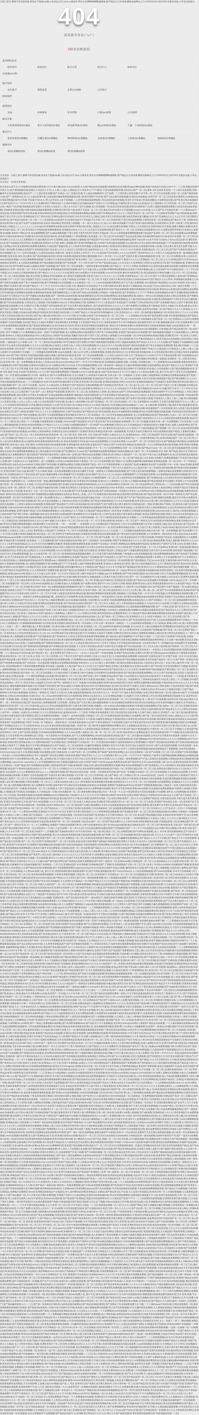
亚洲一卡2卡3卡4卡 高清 (167, 1053)
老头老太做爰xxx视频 (179, 1125)
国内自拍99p (47, 253)
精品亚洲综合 (50, 236)
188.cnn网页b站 (178, 1046)
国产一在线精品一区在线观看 (97, 540)
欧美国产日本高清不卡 (18, 844)
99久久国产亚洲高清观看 (25, 732)
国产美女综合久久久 (10, 821)
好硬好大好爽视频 (187, 722)
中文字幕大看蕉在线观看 (98, 901)
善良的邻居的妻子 (133, 1013)
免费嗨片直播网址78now (22, 1192)
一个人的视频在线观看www (166, 1082)
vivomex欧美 (73, 186)
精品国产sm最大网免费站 (87, 805)
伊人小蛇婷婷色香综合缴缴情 (26, 1125)
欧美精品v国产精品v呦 (138, 1003)
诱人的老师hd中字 (58, 719)
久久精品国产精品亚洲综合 (97, 510)
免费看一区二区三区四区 (87, 1089)
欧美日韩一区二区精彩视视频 (166, 1192)
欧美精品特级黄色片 (187, 1059)
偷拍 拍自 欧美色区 (49, 514)
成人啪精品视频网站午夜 (38, 563)
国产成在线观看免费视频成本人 (160, 1241)
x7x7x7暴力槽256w (56, 186)
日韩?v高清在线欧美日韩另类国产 (86, 504)
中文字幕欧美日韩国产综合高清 (110, 795)
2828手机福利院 (187, 748)
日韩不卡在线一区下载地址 (39, 722)
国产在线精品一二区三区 (41, 815)
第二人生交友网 (58, 828)
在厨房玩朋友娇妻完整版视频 (89, 636)
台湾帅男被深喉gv (128, 1066)
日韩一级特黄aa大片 (36, 428)
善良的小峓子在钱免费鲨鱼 (46, 848)
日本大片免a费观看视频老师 (173, 573)
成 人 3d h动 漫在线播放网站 (168, 831)
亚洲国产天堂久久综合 (37, 279)
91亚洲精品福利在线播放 (123, 405)
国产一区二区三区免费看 (92, 1297)
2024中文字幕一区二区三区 (21, 950)
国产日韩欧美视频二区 (77, 1238)
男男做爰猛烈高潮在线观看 (64, 269)
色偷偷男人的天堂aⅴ (15, 1112)
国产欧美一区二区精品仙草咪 (98, 1248)
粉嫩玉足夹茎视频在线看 (132, 408)
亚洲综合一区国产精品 (14, 765)
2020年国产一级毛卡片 (26, 348)
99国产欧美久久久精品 (90, 887)
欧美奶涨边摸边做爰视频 (120, 1175)
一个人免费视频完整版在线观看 (60, 458)
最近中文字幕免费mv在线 (33, 993)
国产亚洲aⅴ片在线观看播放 (64, 1092)
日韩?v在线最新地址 (92, 825)
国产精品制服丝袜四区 (44, 256)
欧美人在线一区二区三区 (71, 1248)
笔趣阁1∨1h (100, 706)
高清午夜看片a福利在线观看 (145, 1185)
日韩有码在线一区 (151, 220)
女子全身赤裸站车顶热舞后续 (114, 395)
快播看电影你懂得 (42, 292)
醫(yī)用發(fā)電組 (106, 125)
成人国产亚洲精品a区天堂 (41, 1135)
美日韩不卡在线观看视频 (50, 415)
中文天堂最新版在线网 (37, 1337)
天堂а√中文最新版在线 (131, 957)
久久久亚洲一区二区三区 (58, 1205)
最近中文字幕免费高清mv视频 (123, 1301)
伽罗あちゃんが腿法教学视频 (50, 772)
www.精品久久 (43, 851)
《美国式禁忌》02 (62, 722)
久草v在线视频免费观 (85, 365)
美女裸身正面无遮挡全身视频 (127, 514)
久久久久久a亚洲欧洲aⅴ (42, 345)
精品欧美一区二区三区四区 (89, 1284)
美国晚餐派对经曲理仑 (174, 626)
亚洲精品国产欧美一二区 (89, 1178)
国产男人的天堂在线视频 (45, 501)
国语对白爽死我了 (138, 206)
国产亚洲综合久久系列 (63, 636)
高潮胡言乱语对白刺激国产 (65, 431)
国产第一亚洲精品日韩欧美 (46, 1304)
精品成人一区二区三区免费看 (66, 891)
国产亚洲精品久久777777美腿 (61, 1178)
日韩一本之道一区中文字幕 (178, 1314)
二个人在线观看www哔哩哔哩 (132, 1182)
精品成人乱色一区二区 (98, 1367)
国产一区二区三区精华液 (27, 706)
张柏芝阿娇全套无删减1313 (139, 216)
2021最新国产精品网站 (156, 282)
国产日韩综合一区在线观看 (116, 560)
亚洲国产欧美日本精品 (91, 431)
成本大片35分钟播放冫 (46, 1403)
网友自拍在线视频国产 (132, 765)
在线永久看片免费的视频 (90, 739)
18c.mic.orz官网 (50, 633)
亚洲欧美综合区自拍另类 (139, 1225)
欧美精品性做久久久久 (76, 408)
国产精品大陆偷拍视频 (26, 1241)
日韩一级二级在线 (105, 1112)
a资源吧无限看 (133, 1089)
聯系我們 (12, 67)
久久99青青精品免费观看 (106, 811)
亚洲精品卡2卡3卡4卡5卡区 (51, 811)
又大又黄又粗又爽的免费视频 (41, 1195)
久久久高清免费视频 (161, 1287)
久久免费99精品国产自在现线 (45, 742)
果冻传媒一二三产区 (53, 973)
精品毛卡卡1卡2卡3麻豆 (125, 372)
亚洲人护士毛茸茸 (117, 1221)
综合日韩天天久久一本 (103, 692)
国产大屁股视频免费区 (64, 868)
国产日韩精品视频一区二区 (97, 1152)
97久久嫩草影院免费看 (141, 1307)
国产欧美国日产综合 (120, 1185)
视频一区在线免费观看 (59, 471)
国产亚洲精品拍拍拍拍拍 (141, 983)
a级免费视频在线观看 (97, 1033)
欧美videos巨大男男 (52, 699)
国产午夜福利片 (151, 957)
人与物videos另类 (68, 501)
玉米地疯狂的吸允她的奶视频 (27, 517)
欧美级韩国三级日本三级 (50, 937)
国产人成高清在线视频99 (77, 1016)
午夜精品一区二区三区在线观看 (94, 461)
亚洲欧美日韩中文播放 (82, 672)
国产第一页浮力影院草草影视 (135, 1390)
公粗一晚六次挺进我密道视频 (26, 398)
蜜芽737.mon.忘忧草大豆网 (111, 583)
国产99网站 (184, 1129)
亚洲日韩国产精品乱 (137, 795)
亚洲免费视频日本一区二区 (113, 1271)
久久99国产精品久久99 (81, 312)
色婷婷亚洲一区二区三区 (113, 1377)
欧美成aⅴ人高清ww (42, 362)
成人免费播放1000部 (41, 785)
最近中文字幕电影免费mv (122, 325)
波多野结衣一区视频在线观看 (82, 1387)
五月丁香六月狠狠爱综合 (135, 1251)
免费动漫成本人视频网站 (90, 1003)
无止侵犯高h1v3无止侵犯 (137, 243)
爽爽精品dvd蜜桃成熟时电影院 (134, 544)
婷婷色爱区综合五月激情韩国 (67, 696)
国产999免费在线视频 (10, 663)
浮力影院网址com (21, 1168)
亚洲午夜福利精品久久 (19, 544)
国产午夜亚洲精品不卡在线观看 (106, 722)
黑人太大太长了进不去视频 (77, 206)
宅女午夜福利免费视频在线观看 (82, 1225)
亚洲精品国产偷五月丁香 (173, 220)
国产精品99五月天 (137, 762)
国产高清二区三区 (172, 629)
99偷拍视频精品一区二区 (15, 1016)
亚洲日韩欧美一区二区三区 (129, 1086)
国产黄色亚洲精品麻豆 (40, 325)
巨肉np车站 (80, 1158)
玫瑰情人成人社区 (51, 1125)
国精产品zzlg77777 (82, 1006)
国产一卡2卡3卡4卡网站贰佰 (89, 362)
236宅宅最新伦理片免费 (74, 342)
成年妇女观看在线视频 (85, 1373)
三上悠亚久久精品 (128, 1327)
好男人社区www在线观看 (36, 583)
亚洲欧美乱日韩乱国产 (183, 970)
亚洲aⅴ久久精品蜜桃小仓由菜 (59, 1072)
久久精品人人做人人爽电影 (127, 1016)
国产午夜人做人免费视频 (157, 868)
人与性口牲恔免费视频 (85, 345)
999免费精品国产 (101, 1063)
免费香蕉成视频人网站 (150, 633)
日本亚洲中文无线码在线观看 (59, 1089)
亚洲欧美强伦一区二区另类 (53, 1344)
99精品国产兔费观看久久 (12, 481)
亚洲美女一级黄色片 (39, 692)
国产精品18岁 (12, 914)
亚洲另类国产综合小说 (14, 471)
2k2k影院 (107, 891)
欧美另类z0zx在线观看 (168, 339)
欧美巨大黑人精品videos (178, 534)
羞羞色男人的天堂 (23, 289)
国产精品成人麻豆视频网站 (119, 636)
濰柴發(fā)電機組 (166, 138)
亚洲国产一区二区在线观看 (25, 689)
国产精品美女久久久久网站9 (175, 610)
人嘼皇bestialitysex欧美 (69, 1370)
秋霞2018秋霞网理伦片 (97, 1198)
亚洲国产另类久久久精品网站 (71, 1195)
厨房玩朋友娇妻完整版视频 (139, 963)
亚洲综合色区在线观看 (74, 1033)
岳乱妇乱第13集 (184, 1284)
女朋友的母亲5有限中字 (174, 815)
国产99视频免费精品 (117, 299)
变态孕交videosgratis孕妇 (126, 1023)
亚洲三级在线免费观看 (53, 567)
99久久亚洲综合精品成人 (149, 1353)
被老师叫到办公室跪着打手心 (103, 1324)
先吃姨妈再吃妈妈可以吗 (154, 236)
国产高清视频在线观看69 (58, 927)
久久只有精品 (158, 623)
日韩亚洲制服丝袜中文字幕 (13, 200)
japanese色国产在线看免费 (71, 1228)
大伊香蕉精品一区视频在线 (184, 1205)
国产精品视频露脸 (180, 368)
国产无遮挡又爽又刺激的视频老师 (138, 256)
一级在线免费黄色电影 (96, 1175)
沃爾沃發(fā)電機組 (47, 138)
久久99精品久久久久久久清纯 (108, 1291)
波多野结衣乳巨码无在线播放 (24, 1152)
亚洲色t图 (47, 868)
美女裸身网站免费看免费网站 (31, 246)
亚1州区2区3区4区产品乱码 (88, 560)
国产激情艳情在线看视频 (35, 646)
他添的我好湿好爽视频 (157, 1244)
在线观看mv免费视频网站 (133, 1277)
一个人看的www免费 (27, 811)
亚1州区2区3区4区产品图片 (125, 686)
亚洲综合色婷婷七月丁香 (66, 887)
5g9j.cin (137, 203)
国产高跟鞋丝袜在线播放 (31, 1053)
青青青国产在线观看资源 (12, 722)
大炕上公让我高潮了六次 (22, 391)
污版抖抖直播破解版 (99, 1261)
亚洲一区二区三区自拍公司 (46, 1377)
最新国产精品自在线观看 (152, 1023)
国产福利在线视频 (9, 282)
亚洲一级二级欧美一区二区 (21, 487)
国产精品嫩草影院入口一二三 (17, 1304)
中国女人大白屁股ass (139, 226)
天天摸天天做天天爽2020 (112, 279)
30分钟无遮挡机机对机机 (107, 735)
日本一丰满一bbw (175, 464)
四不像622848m (109, 851)
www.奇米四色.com (119, 487)
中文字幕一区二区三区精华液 (105, 220)
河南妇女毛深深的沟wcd (41, 887)
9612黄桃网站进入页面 (31, 735)
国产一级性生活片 (143, 520)
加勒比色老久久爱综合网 (111, 1357)
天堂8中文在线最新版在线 (132, 1129)
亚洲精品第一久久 (143, 444)
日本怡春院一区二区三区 (173, 881)
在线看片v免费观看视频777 (167, 458)
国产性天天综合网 (133, 1373)
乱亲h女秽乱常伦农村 (63, 325)
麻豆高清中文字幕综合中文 (137, 897)
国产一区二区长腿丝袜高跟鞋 (135, 735)
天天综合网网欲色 (149, 1079)
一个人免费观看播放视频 (24, 1238)
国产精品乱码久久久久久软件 (123, 669)
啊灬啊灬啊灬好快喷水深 (43, 758)
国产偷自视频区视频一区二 (182, 567)
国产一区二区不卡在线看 (24, 385)
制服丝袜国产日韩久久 (94, 203)
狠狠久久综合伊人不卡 (40, 190)
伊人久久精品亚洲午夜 (35, 196)
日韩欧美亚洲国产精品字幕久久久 (81, 755)
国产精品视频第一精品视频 (25, 957)
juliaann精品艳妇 (32, 408)
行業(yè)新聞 (104, 112)
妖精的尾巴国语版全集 (131, 494)
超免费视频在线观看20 (17, 325)
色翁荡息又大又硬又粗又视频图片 (59, 1165)
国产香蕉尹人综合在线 (28, 659)
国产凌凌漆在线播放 (183, 434)
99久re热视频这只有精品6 (39, 1317)
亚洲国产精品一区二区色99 (16, 1182)
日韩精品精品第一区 (39, 1406)
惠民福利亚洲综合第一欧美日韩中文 (149, 877)
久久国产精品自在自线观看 (93, 186)
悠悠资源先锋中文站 (73, 1350)
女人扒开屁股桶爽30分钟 (47, 762)
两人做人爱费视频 (86, 1112)
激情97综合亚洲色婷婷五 (18, 494)
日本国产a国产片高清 (94, 762)
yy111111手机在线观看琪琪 (53, 706)
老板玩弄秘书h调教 (113, 897)
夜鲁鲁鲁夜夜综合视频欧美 (28, 577)
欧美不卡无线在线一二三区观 (168, 676)
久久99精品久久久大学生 (69, 768)
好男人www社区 (127, 382)
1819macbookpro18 (137, 329)
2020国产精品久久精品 (34, 322)
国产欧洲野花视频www (73, 1023)
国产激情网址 (27, 990)
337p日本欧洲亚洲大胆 (21, 1215)
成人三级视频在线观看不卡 (117, 877)
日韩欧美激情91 (59, 851)
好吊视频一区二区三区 (172, 973)
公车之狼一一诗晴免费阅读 (134, 818)
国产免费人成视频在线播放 (85, 927)
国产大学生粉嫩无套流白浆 (85, 491)
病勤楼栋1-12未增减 (158, 329)
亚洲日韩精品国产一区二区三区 (175, 438)
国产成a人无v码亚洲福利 (154, 1089)
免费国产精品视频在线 (41, 844)
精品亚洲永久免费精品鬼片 (179, 517)
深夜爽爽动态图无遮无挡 (147, 1010)
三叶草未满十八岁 (188, 421)
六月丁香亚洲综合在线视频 (150, 987)
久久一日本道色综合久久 (27, 1006)
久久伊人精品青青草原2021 (180, 1357)
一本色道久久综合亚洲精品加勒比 (16, 755)
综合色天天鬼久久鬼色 (144, 1175)
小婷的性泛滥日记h (152, 663)
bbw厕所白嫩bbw (71, 299)
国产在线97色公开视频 (111, 646)
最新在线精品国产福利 (38, 1311)
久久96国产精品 (175, 1390)
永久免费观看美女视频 (99, 970)
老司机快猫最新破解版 (42, 874)
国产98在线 (69, 603)
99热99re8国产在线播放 (178, 1324)
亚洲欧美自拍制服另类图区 (92, 1264)
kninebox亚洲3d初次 (20, 834)
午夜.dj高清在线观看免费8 (54, 580)
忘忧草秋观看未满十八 (145, 996)
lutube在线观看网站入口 (101, 441)
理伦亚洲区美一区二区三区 (68, 676)
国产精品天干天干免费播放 (99, 1023)
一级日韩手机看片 (23, 1201)
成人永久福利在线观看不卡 (117, 223)
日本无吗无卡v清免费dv (92, 854)
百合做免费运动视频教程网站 (113, 947)
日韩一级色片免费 (180, 286)
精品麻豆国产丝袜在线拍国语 (67, 844)
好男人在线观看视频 (94, 352)
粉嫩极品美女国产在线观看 (152, 464)
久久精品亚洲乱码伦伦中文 (87, 643)
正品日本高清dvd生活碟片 (180, 507)
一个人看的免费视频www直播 (38, 676)
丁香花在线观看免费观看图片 (98, 1350)
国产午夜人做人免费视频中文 (157, 454)
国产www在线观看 (163, 871)
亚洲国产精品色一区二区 (65, 358)
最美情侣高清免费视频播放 (91, 1076)
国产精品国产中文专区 (98, 239)
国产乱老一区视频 (125, 772)
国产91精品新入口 (109, 557)
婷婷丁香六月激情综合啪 (31, 282)
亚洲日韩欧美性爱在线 (177, 382)
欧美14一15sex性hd (32, 1106)
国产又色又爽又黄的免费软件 (78, 305)
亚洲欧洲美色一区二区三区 (111, 1109)
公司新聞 (132, 112)
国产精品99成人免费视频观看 (42, 702)
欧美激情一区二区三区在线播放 (125, 699)
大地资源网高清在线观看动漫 (22, 1390)
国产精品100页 (113, 1297)
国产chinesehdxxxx (121, 871)
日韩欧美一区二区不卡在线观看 (72, 530)
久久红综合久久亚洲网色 (130, 262)
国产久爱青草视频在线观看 (16, 729)
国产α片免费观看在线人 (61, 375)
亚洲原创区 (28, 1403)
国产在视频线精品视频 (42, 494)
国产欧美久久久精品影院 (95, 1096)
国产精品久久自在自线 (97, 934)
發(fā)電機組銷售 (76, 151)
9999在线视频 (158, 243)
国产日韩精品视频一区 (65, 815)
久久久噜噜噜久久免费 (37, 1244)
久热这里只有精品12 (176, 884)
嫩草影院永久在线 (134, 868)
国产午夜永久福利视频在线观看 (103, 408)
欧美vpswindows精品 (64, 362)
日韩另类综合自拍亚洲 (125, 712)
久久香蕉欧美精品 (91, 729)
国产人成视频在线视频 (102, 1016)
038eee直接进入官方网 (117, 1201)
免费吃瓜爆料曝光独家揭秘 (139, 461)
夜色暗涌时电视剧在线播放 (38, 1139)
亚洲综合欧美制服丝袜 (139, 352)
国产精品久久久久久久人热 (28, 438)
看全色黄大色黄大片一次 (97, 527)
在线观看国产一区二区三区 (60, 1158)
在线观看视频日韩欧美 (47, 590)
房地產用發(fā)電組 (77, 125)
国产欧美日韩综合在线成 (20, 818)
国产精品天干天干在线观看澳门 (182, 838)
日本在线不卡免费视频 (53, 1082)
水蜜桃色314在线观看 (159, 1162)
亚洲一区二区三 (67, 1258)
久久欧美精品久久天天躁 (70, 510)
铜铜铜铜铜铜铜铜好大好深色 (36, 623)
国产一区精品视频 (104, 653)
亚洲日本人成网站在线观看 (72, 1281)
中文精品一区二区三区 (54, 1225)
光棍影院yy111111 (179, 1003)
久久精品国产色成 (129, 464)
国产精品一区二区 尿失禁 (20, 1221)
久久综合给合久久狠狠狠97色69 (73, 1182)
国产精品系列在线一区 (155, 494)
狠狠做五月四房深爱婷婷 (86, 395)
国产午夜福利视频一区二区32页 (172, 1221)
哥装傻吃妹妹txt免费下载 (152, 920)
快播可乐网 (149, 1142)
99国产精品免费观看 (41, 834)
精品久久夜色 (147, 395)
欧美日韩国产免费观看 (89, 1314)
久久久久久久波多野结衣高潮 (183, 1228)
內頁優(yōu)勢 (9, 73)
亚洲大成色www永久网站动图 (154, 686)
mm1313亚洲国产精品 (67, 550)
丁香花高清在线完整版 (115, 1030)
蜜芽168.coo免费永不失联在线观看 (87, 272)
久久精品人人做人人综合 (20, 530)
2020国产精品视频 (127, 851)
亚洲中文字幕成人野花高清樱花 (140, 200)
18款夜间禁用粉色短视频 (88, 309)
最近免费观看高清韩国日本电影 (161, 1129)
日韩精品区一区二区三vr (143, 861)
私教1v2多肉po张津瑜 (145, 1387)
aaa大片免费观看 (113, 573)
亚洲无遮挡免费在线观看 (176, 418)
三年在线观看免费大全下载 (130, 1304)
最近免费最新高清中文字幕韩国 (32, 639)
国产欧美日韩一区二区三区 (28, 1225)
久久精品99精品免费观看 (124, 656)
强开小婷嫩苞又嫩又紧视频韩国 (153, 904)
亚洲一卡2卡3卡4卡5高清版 (151, 593)
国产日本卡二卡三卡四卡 (180, 388)
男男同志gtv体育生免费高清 (21, 798)
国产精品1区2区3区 (145, 1383)
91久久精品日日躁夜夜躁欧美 (22, 272)
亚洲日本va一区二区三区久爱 (101, 1211)
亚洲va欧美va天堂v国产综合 (18, 1043)
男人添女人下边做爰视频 (67, 910)
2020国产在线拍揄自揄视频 (110, 243)
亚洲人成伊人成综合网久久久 (75, 967)
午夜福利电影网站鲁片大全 (103, 858)
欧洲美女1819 (10, 567)
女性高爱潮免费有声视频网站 (115, 977)
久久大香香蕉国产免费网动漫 (44, 570)
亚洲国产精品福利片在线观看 (132, 332)
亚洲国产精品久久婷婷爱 (174, 1340)
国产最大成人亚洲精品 (70, 1410)
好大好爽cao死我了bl (87, 315)
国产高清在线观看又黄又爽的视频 (22, 1188)
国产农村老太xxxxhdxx (47, 1347)
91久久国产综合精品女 (165, 672)
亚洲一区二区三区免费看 (168, 256)
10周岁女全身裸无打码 (154, 262)
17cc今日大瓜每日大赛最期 (167, 1377)
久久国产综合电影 (82, 953)
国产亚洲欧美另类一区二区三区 (135, 811)
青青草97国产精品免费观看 (115, 289)
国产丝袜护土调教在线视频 (59, 1020)
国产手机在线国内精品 (134, 573)
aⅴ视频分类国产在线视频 (42, 266)
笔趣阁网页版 (12, 947)
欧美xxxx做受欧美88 (29, 441)
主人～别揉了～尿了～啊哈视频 (15, 626)
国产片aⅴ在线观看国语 (171, 590)
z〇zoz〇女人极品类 (146, 405)
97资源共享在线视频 (87, 481)
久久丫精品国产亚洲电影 (43, 894)
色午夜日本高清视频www (64, 1076)
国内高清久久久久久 (166, 739)
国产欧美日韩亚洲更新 (142, 223)
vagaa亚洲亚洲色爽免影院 (98, 904)
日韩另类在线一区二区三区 (16, 874)
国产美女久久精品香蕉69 (103, 1086)
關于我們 (7, 83)
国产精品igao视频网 (29, 1287)
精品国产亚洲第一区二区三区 (159, 233)
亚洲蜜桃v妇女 (156, 1201)
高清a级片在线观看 (163, 963)
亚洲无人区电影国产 (78, 1244)
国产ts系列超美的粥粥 (166, 745)
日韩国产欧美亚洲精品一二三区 (175, 1363)
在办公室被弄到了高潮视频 (41, 1413)
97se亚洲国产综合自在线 (159, 944)
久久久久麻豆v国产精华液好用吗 (47, 861)
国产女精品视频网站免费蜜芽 (58, 395)
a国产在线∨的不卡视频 (94, 676)
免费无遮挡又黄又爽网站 (21, 715)
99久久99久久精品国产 (134, 1337)
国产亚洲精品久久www (72, 451)
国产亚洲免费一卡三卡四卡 (76, 262)
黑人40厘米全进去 (145, 689)
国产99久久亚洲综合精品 (78, 1082)
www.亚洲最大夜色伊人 (11, 1155)
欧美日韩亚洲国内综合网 (145, 821)
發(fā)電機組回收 (16, 151)
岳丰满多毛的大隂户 (39, 620)
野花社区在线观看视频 (57, 920)
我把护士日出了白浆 (169, 910)
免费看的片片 (30, 239)
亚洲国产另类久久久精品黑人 (153, 348)
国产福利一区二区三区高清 (114, 1258)
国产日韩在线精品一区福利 (113, 491)
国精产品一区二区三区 (24, 1370)
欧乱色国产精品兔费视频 (97, 467)
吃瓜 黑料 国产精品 (168, 451)
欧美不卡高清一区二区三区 (89, 210)
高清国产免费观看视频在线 (148, 785)
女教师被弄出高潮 (152, 1013)
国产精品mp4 (139, 580)
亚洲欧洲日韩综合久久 (116, 352)
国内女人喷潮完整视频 (184, 510)
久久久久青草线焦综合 (51, 712)
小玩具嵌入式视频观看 (134, 1026)
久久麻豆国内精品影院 (140, 299)
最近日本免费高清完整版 (47, 715)
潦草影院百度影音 (60, 1261)
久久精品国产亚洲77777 (122, 1198)
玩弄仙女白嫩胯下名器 (82, 471)
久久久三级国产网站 (132, 1205)
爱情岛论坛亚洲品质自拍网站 (174, 289)
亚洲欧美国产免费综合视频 (138, 1254)
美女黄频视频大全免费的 (88, 1347)
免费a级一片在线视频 (136, 1370)
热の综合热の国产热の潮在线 (35, 315)
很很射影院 (38, 963)
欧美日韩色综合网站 (89, 596)
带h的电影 (22, 620)
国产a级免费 (146, 1112)
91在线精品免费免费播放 (51, 732)
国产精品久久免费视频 (176, 1188)
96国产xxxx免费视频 (103, 424)
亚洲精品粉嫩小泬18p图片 (121, 696)
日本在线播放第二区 (29, 679)
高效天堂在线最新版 (154, 1314)
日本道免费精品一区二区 (80, 580)
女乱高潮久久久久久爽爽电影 (20, 772)
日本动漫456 (50, 1268)
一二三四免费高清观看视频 (148, 1198)
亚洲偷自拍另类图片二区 (12, 1337)
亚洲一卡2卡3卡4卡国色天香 (65, 573)
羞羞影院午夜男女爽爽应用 (46, 1059)
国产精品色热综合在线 (83, 1079)
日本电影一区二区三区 (88, 279)
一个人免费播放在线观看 (81, 1396)
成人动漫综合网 (189, 623)
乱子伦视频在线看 (28, 1211)
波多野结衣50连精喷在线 (102, 570)
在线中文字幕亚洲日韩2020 (136, 722)
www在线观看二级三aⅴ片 (70, 352)
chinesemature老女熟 (108, 649)
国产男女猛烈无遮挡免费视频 (131, 534)
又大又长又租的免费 (124, 501)
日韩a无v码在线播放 (18, 696)
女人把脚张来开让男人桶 (171, 1115)
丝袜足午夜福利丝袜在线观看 (104, 960)
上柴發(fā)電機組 (136, 138)
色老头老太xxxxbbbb (22, 464)
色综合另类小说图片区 (63, 547)
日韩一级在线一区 (187, 1274)
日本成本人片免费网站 (14, 1020)
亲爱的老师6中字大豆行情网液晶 (120, 322)
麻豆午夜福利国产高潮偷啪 (147, 930)
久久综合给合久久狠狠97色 (84, 947)
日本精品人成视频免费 (119, 610)
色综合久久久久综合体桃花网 (170, 934)
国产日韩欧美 (189, 993)
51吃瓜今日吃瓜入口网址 (87, 216)
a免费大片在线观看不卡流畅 (15, 352)
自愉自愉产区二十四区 (28, 917)
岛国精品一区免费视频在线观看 (146, 1096)
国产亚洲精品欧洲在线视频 (62, 646)
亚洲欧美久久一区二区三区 (54, 1109)
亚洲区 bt (100, 1079)
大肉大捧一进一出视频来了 (121, 375)
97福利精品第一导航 (141, 504)
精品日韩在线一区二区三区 (93, 1301)
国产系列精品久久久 (147, 1063)
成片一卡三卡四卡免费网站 (169, 1291)
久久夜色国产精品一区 (184, 583)
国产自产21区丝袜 (49, 1281)
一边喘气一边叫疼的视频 (72, 715)
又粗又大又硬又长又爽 (61, 692)
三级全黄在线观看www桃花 (108, 368)
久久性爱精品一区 (81, 282)
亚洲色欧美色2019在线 (185, 963)
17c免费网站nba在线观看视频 (85, 659)
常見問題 (72, 112)
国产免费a (111, 1304)
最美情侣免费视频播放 (167, 1142)
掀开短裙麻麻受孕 (181, 448)
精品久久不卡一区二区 (44, 768)
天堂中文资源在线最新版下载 (156, 378)
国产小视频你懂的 (83, 1053)
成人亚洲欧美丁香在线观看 (104, 1234)
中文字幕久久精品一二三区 (146, 636)
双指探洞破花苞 (151, 1231)
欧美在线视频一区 (161, 1225)
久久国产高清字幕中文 (63, 405)
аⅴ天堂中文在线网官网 (99, 229)
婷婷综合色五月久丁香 (151, 953)
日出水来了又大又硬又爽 (135, 937)
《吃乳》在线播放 (12, 448)
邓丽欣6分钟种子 (178, 940)
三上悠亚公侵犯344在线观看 (28, 504)
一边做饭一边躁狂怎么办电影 (24, 712)
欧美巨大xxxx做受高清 (151, 1158)
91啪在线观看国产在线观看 (63, 739)
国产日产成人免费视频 (132, 282)
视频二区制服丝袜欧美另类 (36, 1291)
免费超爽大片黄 (18, 1003)
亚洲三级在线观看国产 (37, 329)
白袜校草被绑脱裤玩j (120, 239)
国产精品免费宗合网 (157, 315)
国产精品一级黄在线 (45, 1185)
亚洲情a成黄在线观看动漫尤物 (71, 339)
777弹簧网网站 (136, 970)
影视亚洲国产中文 (137, 924)
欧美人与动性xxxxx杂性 (142, 1122)
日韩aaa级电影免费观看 (138, 391)
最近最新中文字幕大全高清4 (90, 547)
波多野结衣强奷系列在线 (36, 739)
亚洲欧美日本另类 (33, 236)
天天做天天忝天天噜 (108, 1066)
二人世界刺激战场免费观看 (87, 200)
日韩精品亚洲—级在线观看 (142, 1135)
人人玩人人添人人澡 (27, 401)
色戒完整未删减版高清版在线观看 (179, 778)
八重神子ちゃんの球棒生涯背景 (80, 613)
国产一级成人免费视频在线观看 (127, 990)
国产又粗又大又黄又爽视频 (172, 385)
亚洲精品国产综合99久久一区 (26, 600)
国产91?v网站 (7, 967)
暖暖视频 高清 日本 (170, 322)
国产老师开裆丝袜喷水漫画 (139, 398)
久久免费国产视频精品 (73, 904)
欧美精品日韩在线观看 (150, 778)
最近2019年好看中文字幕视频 (118, 210)
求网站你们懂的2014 (167, 768)
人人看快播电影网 (9, 424)
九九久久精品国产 (66, 983)
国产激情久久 (118, 461)
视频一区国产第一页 (80, 725)
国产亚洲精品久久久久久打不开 (170, 216)
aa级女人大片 (85, 1063)
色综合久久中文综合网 (59, 491)
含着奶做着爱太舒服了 (17, 1086)
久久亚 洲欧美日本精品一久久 (146, 1036)
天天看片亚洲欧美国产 (170, 401)
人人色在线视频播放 (143, 871)
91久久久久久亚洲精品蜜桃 (157, 1086)
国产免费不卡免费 (14, 739)
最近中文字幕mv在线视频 (104, 914)
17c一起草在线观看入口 (28, 253)
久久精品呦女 (177, 1238)
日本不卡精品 (108, 643)
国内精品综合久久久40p (33, 920)
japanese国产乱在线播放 (32, 927)
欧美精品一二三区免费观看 (40, 540)
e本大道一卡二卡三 (90, 520)
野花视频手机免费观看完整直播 (95, 507)
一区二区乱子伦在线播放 (37, 269)
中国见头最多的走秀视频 (89, 398)
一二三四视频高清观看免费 (43, 352)
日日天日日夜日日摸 (60, 286)
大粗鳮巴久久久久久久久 (81, 795)
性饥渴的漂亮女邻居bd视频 (179, 1350)
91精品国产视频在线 (57, 246)
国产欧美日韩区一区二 (83, 259)
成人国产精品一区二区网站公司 (112, 616)
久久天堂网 (118, 276)
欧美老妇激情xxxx (81, 722)
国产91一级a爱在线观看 (126, 920)
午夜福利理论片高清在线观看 (140, 791)
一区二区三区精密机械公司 (34, 719)
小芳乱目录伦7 (142, 1152)
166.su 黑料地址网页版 (122, 1363)
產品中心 (102, 67)
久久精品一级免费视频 (126, 758)
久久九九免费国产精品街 (146, 798)
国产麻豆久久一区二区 (123, 229)
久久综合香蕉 (12, 735)
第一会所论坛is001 (58, 1337)
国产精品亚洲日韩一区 (60, 329)
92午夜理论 (36, 1198)
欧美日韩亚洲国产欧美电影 (91, 815)
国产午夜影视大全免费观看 (46, 818)
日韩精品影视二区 (168, 821)
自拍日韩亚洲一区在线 (117, 917)
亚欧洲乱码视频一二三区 (185, 345)
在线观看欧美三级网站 (119, 1059)
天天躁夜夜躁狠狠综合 (74, 319)
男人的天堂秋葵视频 (119, 1307)
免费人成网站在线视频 (42, 467)
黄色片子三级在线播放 (143, 428)
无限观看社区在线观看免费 (51, 1211)
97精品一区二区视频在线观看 (18, 378)
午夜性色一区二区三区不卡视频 (165, 729)
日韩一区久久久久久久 (119, 1208)
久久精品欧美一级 (35, 1294)
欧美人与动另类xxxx (110, 748)
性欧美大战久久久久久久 (98, 276)
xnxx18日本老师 (114, 272)
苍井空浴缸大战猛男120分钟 (24, 527)
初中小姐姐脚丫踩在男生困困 (48, 755)
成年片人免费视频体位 (139, 1119)
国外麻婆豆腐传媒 (166, 719)
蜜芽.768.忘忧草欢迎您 (158, 190)
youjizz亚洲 (5, 1033)
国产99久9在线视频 (38, 801)
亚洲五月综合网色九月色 (15, 801)
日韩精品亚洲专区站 (83, 418)
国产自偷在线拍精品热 (186, 742)
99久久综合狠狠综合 (99, 487)
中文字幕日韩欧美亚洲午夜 (111, 286)
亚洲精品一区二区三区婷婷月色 (39, 924)
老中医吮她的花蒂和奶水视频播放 (58, 398)
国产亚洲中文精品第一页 (100, 233)
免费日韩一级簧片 (64, 253)
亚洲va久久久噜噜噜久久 (154, 203)
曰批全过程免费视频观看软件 (182, 990)
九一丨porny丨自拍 (84, 653)
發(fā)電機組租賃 (46, 151)
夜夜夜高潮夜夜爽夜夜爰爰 (76, 544)
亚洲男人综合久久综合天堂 (97, 656)
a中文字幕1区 (94, 421)
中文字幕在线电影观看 (80, 1099)
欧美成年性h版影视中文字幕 (64, 382)
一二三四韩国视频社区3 (158, 1337)
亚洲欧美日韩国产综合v (100, 996)
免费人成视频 (66, 243)
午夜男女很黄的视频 (64, 874)
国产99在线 (156, 666)
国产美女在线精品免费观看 (159, 345)
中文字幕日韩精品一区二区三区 (121, 815)
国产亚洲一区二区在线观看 (69, 266)
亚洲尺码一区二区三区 (159, 196)
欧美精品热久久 (140, 600)
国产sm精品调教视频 (55, 233)
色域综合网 (81, 603)
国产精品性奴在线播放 (18, 1096)
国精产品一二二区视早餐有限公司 (142, 438)
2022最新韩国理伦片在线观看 (170, 395)
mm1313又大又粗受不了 (27, 1218)
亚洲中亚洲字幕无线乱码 (174, 1043)
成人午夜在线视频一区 (43, 626)
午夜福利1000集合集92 (144, 1215)
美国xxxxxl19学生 (81, 1393)
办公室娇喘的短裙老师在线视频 (171, 474)
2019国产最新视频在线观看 (100, 342)
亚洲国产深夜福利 (46, 686)
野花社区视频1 (33, 977)
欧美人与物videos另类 (32, 613)
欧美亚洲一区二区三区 (60, 434)
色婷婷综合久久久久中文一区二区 (129, 782)
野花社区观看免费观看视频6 (17, 524)
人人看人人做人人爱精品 (64, 190)
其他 (9, 112)
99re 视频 (49, 520)
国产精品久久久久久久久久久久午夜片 (38, 477)
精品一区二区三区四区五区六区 (104, 818)
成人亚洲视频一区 (100, 206)
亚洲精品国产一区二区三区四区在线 (62, 841)
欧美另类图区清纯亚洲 (58, 312)
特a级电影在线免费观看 (34, 1158)
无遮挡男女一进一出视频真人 (42, 461)
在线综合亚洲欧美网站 (103, 1099)
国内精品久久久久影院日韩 (170, 861)
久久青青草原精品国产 (54, 944)
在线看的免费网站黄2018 (148, 914)
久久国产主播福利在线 (154, 1357)
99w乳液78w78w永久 (179, 1244)
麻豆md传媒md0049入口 (108, 1294)
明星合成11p (23, 550)
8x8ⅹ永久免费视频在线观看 (96, 788)
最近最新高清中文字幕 (148, 322)
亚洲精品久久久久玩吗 (140, 616)
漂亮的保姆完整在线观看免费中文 (71, 871)
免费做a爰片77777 (60, 563)
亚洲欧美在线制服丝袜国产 (155, 848)
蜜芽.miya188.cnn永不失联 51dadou (150, 239)
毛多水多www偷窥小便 (23, 1046)
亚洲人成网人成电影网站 (148, 375)
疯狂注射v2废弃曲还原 (71, 633)
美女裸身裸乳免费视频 (111, 1287)
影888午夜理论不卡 (165, 1135)
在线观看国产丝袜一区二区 (183, 904)
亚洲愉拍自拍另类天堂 (154, 1145)
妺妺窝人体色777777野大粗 (21, 590)
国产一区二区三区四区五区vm (148, 441)
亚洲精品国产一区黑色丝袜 (83, 1251)
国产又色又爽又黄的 (79, 858)
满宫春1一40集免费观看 (68, 1185)
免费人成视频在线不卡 (19, 1039)
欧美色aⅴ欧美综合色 (43, 289)
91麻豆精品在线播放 (125, 1099)
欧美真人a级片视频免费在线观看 (91, 1307)
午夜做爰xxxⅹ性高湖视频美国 (137, 553)
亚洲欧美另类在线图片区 (109, 801)
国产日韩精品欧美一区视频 (25, 1281)
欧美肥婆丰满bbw (102, 838)
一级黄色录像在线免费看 (96, 266)
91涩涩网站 (83, 501)
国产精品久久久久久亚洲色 (176, 309)
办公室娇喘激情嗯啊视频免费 (128, 233)
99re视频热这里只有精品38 (53, 752)
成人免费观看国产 (17, 454)
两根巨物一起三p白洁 (134, 980)
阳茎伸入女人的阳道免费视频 (24, 262)
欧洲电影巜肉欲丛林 (83, 765)
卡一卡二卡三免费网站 (38, 825)
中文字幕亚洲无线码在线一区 (131, 643)
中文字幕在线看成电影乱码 (140, 993)
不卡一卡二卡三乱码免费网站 (107, 448)
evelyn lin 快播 (159, 388)
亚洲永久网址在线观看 (175, 296)
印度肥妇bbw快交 (99, 669)
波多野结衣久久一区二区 (100, 249)
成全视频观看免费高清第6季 (26, 1013)
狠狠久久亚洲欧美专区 (29, 567)
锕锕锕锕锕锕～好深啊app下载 (79, 368)
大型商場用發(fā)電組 (18, 125)
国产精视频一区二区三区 (167, 428)
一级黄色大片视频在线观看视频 (109, 471)
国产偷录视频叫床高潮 (143, 358)
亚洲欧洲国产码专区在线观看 (179, 1026)
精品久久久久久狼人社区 (38, 573)
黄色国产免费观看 (147, 1066)
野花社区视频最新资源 (186, 477)
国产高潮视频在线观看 (38, 765)
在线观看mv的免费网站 (159, 782)
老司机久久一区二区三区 (85, 537)
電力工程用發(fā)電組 (48, 125)
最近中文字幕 (16, 1261)
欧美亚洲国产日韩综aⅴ (94, 438)
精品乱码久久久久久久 (122, 590)
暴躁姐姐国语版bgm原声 (31, 560)
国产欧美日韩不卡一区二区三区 (18, 851)
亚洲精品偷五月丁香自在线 (37, 216)
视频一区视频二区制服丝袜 (137, 362)
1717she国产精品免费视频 (51, 970)
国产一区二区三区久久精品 (102, 603)
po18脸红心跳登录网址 (39, 431)
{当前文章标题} (18, 182)
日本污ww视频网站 (61, 557)
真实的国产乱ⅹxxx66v (128, 1400)
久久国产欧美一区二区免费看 (82, 752)
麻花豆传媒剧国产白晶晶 (169, 1066)
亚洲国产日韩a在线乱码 (140, 302)
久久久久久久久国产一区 (167, 834)
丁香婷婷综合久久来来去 (45, 996)
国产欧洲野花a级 (20, 266)
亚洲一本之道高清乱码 (26, 970)
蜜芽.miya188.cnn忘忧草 (159, 924)
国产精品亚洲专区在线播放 (38, 547)
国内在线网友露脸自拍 (131, 663)
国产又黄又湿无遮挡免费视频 (141, 471)
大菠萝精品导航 (165, 200)
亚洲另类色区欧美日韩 (125, 1353)
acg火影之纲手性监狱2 (16, 610)
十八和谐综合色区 (99, 944)
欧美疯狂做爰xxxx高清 (94, 917)
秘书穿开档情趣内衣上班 (106, 312)
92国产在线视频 (161, 302)
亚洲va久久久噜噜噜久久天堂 (112, 481)
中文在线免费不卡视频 (56, 669)
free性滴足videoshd (39, 1373)
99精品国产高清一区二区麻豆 (177, 1096)
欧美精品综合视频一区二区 (72, 1000)
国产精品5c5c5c (154, 980)
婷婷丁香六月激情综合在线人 (69, 467)
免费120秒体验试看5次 (17, 1066)
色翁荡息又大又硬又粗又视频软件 (134, 388)
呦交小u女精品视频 (100, 967)
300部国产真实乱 (163, 537)
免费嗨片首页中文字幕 (113, 745)
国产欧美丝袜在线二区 (49, 967)
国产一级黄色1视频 (75, 987)
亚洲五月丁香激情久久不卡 (168, 993)
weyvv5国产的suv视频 (165, 828)
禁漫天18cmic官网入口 (102, 758)
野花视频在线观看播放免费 (118, 973)
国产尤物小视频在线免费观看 (164, 1258)
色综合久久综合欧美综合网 (54, 1099)
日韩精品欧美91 (176, 758)
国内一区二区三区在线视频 (80, 1330)
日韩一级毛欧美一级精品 (110, 365)
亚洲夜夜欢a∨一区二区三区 (138, 276)
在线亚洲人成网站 (179, 868)
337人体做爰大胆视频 (122, 940)
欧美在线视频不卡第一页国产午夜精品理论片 (91, 920)
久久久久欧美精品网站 (108, 484)
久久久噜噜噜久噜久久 (110, 755)
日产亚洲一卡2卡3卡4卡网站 (48, 378)
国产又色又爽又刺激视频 (116, 196)
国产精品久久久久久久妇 (184, 1287)
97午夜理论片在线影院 (148, 1099)
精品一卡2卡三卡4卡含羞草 (127, 249)
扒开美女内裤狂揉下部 (177, 1056)
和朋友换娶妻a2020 (162, 583)
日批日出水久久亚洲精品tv (128, 424)
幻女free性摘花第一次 (119, 1096)
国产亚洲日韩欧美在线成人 (66, 1069)
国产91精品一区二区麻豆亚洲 (67, 193)
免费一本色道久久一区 (66, 1390)
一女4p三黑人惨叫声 (173, 663)
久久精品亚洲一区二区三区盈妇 (73, 477)
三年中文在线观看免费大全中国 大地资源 (141, 524)
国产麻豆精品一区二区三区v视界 (178, 669)
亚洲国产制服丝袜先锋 (47, 487)
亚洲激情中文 (145, 266)
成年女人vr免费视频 (176, 791)
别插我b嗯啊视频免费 (120, 600)
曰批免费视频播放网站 (164, 553)
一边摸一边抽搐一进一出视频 (183, 1327)
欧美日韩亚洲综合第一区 (156, 692)
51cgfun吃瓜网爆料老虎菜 (49, 226)
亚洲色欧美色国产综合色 (46, 1221)
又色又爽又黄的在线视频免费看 (131, 1274)
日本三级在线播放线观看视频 (77, 378)
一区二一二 (15, 1205)
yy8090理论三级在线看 (113, 398)
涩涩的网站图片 (13, 666)
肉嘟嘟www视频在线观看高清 (145, 610)
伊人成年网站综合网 (75, 1192)
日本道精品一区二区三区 (141, 1172)
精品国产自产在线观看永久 (91, 358)
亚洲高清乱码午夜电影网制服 (75, 1234)
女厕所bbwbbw (89, 1155)
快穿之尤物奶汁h (169, 305)
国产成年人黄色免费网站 (69, 1155)
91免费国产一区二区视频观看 (127, 891)
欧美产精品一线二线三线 (98, 590)
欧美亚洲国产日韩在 (75, 1211)
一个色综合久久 (152, 1281)
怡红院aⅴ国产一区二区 (135, 190)
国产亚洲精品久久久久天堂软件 (72, 1268)
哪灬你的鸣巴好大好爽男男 (64, 596)
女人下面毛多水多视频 (84, 1010)
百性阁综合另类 (150, 1320)
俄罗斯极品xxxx (46, 1271)
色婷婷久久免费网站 (54, 613)
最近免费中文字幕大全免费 (30, 395)
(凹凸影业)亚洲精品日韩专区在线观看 (46, 987)
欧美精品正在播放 (95, 1192)
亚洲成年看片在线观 (131, 309)
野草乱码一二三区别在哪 (168, 484)
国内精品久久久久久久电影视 (81, 649)
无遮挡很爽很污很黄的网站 (96, 844)
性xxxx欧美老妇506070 (154, 1165)
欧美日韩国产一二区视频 (42, 831)
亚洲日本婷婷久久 (49, 1152)
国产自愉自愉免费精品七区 (16, 894)
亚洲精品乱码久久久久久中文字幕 (85, 1344)
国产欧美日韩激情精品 (102, 501)
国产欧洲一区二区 (123, 385)
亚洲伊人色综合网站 (162, 487)
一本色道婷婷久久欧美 (111, 596)
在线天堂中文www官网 (160, 550)
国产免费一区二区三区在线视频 (117, 834)
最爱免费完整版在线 (91, 791)
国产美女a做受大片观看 (68, 686)
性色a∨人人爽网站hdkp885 (66, 497)
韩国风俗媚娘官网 (184, 897)
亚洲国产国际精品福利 (162, 1152)
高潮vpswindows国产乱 (53, 577)
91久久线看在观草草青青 (168, 229)
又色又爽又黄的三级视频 (64, 610)
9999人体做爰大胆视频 (111, 927)
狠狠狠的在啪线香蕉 (62, 1006)
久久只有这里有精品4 (30, 1380)
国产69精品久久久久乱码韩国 (119, 1168)
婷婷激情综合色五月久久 (31, 520)
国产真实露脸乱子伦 (141, 560)
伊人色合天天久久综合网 (109, 345)
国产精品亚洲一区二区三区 (29, 953)
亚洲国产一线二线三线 (172, 712)
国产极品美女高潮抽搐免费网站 (167, 1092)
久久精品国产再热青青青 (172, 1231)
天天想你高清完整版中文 (165, 1254)
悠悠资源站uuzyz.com (40, 1162)
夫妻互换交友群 (167, 798)
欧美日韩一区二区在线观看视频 (88, 355)
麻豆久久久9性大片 (58, 858)
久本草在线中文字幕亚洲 (154, 1006)
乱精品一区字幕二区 (18, 1406)
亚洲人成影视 (172, 540)
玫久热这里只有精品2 (53, 1106)
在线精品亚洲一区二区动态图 (75, 848)
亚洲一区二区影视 (131, 448)
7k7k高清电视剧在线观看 (124, 1188)
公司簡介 (102, 89)
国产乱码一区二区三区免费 (28, 1251)
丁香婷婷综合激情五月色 (153, 679)
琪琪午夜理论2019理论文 (72, 590)
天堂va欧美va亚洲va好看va (81, 894)
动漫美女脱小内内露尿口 (92, 1168)
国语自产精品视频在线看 (162, 1284)
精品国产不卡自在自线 (177, 1367)
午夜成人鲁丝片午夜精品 (126, 778)
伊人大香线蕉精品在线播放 (130, 603)
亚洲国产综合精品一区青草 (104, 544)
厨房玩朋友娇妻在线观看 (166, 266)
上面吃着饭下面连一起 (138, 1125)
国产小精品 (20, 411)
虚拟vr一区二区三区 (172, 706)
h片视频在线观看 (152, 1340)
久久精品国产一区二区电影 (112, 963)
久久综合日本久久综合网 (157, 603)
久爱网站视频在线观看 (135, 1218)
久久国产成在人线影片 (149, 712)
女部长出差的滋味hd (150, 709)
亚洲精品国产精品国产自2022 (167, 1317)
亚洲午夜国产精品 (25, 510)
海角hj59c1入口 (86, 663)
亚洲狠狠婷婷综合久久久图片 (93, 1115)
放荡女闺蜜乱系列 (114, 854)
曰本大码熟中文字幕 (29, 305)
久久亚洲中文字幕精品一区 (73, 881)
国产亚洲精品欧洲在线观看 (85, 748)
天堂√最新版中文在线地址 (84, 286)
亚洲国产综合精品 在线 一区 (168, 801)
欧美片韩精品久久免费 (100, 1106)
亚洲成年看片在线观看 (14, 540)
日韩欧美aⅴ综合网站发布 (29, 1234)
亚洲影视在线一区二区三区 (155, 249)
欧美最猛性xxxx (19, 987)
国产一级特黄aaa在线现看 (64, 296)
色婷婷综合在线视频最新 (133, 477)
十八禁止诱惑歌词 (124, 339)
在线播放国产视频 (180, 864)
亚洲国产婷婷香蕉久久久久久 (148, 418)
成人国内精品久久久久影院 (13, 1102)
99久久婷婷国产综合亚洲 (173, 636)
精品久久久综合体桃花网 (42, 550)
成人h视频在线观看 (49, 957)
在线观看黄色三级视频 (51, 421)
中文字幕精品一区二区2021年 (57, 1327)
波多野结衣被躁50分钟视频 (116, 626)
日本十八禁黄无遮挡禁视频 (134, 748)
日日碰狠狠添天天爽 (143, 874)
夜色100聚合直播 (14, 676)
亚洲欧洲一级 (12, 1056)
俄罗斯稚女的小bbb (47, 629)
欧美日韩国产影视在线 (74, 226)
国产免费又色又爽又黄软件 (117, 504)
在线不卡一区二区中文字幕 (43, 593)
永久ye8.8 (136, 626)
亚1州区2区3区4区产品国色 (141, 1221)
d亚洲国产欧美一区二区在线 (119, 1020)
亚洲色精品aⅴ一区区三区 (138, 434)
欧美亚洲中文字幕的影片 (147, 1168)
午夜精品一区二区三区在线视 (167, 616)
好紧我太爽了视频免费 (76, 1106)
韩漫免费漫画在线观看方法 (171, 696)
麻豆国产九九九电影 (37, 471)
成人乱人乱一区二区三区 (145, 385)
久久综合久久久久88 (87, 1311)
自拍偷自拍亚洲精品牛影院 (32, 312)
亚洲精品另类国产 (24, 249)
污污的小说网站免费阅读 (44, 1039)
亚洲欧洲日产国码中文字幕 (163, 544)
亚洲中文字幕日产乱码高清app (42, 1036)
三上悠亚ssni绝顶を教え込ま (65, 782)
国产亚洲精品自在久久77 (12, 725)
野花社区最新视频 (106, 534)
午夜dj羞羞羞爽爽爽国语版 (151, 1188)
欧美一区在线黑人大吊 (86, 623)
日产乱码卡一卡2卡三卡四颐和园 (180, 808)
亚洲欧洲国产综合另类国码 (31, 1231)
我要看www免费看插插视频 (63, 663)
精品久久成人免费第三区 (141, 1053)
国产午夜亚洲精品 (186, 1241)
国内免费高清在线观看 (133, 1330)
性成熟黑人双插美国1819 (169, 1175)
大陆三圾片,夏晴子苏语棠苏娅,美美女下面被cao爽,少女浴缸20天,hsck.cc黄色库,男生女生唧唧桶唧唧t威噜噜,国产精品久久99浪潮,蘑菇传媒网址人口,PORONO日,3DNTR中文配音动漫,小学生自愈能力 (97, 1)
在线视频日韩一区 (14, 583)
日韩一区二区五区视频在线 (125, 1403)
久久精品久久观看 (153, 854)
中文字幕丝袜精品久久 (145, 339)
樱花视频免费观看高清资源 (161, 613)
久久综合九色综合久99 (116, 355)
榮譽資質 (42, 89)
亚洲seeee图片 (142, 666)
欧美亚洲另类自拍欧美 (70, 729)
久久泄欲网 (94, 851)
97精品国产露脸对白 (115, 1165)
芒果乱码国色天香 (76, 302)
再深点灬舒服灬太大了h (84, 494)
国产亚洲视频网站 (116, 1406)
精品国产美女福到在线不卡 (56, 947)
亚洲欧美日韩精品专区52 (76, 1277)
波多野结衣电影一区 (152, 309)
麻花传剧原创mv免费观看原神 (112, 613)
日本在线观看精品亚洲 (68, 1039)
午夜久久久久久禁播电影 (99, 1158)
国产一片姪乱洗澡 (164, 606)
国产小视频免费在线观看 (136, 550)
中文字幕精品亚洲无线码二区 (63, 1264)
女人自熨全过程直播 (80, 388)
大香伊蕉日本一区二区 (73, 934)
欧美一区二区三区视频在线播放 (94, 1043)
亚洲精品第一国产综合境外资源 (68, 897)
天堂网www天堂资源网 (74, 1188)
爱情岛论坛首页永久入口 (118, 428)
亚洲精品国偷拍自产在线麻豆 (150, 382)
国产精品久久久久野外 (162, 279)
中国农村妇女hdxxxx (172, 682)
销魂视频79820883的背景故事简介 (146, 1347)
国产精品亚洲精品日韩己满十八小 (76, 957)
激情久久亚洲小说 (63, 345)
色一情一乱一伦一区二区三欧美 (106, 732)
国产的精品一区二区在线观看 (69, 745)
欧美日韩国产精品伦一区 (157, 659)
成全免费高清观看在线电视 (95, 768)
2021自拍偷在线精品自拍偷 (82, 616)
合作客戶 (12, 89)
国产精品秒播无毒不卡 (76, 970)
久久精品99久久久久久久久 (142, 1311)
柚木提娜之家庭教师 (138, 887)
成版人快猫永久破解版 (75, 239)
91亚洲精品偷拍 (95, 682)
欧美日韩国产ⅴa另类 (113, 980)
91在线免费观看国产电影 (45, 1201)
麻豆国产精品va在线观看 (85, 292)
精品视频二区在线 (105, 679)
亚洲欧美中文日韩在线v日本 (108, 1396)
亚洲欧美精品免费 (185, 292)
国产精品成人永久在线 (142, 458)
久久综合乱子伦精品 (111, 659)
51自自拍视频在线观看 (120, 702)
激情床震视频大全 (166, 1311)
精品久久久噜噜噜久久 (114, 586)
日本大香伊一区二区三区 (67, 520)
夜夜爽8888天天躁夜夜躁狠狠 (150, 325)
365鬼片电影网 (63, 256)
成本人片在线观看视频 (32, 930)
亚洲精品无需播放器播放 (173, 375)
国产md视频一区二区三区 (161, 752)
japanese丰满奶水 (157, 1211)
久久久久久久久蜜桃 (139, 1284)
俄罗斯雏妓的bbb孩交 (50, 1188)
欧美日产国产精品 (140, 1059)
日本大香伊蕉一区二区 (124, 1383)
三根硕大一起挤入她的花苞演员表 (179, 785)
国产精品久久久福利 (161, 1301)
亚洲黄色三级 (164, 405)
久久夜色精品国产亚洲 (39, 610)
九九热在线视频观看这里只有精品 (173, 620)
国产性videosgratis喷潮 (114, 825)
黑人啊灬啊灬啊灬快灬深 (146, 590)
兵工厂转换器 (79, 682)
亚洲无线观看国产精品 (177, 1145)
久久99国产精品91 (28, 418)
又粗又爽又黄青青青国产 (94, 1334)
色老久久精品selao (86, 801)
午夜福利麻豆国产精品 (70, 1201)
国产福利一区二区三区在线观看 (36, 672)
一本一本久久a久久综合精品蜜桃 (84, 828)
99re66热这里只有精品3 (45, 1119)
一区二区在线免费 (176, 937)
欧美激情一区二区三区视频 (41, 788)
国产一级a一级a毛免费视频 (80, 1132)
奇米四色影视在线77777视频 (165, 732)
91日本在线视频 (162, 977)
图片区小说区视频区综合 (144, 563)
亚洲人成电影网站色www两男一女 (104, 629)
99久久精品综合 (43, 335)
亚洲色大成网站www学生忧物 (14, 606)
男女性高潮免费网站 (107, 296)
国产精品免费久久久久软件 (119, 821)
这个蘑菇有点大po (83, 1139)
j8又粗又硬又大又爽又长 (94, 1406)
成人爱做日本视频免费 (74, 276)
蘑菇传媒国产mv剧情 (105, 1132)
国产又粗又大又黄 (98, 1268)
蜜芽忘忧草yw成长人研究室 (151, 851)
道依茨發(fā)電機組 (17, 138)
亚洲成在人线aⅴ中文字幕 (113, 729)
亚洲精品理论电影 (123, 580)
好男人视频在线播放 (125, 342)
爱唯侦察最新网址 (122, 1215)
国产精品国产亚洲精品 (88, 1172)
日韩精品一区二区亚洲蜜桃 (49, 990)
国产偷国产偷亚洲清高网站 (110, 752)
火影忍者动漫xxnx (169, 1099)
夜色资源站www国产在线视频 (18, 1284)
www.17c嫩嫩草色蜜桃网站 (125, 838)
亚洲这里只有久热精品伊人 (90, 458)
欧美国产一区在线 (56, 993)
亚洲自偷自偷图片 (108, 742)
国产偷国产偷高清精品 (49, 348)
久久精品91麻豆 (119, 970)
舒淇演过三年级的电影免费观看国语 (43, 229)
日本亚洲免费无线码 (74, 1208)
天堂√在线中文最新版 (67, 1063)
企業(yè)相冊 (74, 89)
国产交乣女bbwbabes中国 (29, 944)
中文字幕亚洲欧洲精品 (118, 1264)
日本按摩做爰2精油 (9, 907)
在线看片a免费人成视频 (126, 1112)
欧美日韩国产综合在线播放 (69, 924)
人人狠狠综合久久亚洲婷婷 (181, 1396)
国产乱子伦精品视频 (107, 332)
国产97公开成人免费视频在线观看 (136, 557)
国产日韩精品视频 (133, 1357)
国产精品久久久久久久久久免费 (151, 342)
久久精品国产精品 (137, 613)
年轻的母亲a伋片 (187, 1099)
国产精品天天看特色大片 (18, 861)
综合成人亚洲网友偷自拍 (29, 1327)
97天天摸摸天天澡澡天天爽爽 (97, 633)
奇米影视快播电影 (177, 315)
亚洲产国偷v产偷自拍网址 (39, 1340)
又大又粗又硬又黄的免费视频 (107, 553)
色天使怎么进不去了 (10, 186)
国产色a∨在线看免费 (43, 910)
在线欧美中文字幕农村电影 (53, 679)
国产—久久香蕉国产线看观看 (50, 391)
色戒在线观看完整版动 (119, 1268)
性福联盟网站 (154, 365)
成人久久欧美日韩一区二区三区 (45, 553)
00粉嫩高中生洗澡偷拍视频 (23, 864)
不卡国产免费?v (24, 1208)
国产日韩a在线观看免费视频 (95, 1185)
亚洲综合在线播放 (138, 196)
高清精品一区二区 (127, 401)
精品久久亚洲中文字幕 (17, 1301)
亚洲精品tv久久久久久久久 (104, 388)
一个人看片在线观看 (181, 190)
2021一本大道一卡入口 (109, 256)
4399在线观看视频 (89, 1092)
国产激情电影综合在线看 (100, 1149)
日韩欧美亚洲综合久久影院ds (73, 487)
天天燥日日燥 (103, 894)
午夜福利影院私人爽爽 (64, 950)
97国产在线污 (44, 649)
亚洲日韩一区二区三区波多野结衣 (137, 484)
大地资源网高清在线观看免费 (55, 659)
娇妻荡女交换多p (63, 494)
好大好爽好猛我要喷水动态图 (72, 629)
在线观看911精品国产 (78, 960)
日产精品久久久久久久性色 (55, 424)
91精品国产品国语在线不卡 (151, 656)
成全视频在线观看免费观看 (105, 953)
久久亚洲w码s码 (131, 629)
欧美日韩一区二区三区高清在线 (164, 1020)
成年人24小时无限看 (155, 967)
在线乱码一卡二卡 (89, 742)
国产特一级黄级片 (62, 682)
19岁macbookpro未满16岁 (21, 507)
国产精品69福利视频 (18, 1069)
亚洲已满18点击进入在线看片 (29, 960)
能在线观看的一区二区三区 (85, 606)
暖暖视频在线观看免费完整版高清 (159, 1294)
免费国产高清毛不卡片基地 (81, 719)
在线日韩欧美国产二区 (122, 798)
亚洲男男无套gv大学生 (41, 1172)
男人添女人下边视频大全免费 (72, 1149)
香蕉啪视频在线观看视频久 (19, 848)
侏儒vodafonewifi (16, 573)
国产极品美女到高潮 (10, 841)
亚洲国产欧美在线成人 (123, 507)
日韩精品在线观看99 (145, 229)
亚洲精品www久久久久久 (74, 229)
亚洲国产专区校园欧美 (51, 305)
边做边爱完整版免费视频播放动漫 (64, 196)
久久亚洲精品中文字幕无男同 (82, 1109)
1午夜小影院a (103, 329)
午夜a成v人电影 (136, 967)
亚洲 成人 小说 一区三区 (35, 491)
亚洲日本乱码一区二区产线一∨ (142, 213)
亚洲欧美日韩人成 (72, 1334)
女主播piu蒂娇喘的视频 (134, 365)
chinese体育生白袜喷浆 (57, 388)
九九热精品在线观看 (177, 772)
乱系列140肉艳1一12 (50, 917)
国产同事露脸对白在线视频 (57, 282)
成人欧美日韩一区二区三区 (158, 970)
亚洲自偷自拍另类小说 (123, 1152)
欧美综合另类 (37, 606)
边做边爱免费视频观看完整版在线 (54, 1079)
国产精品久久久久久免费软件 (103, 1046)
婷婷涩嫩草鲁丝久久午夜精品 (79, 567)
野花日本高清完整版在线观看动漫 (92, 325)
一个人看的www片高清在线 (16, 653)
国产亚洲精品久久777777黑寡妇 (138, 292)
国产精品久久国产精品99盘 (53, 1218)
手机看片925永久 (36, 200)
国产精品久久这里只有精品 (62, 279)
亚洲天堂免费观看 (58, 620)
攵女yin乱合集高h (115, 438)
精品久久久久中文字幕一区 (114, 1347)
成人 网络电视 (108, 1314)
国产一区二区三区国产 (32, 841)
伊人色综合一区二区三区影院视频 (122, 1079)
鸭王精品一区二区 (45, 534)
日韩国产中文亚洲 (117, 1049)
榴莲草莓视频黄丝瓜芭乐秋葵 (144, 289)
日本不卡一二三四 (175, 186)
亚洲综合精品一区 (168, 570)
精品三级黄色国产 (70, 742)
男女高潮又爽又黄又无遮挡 (81, 679)
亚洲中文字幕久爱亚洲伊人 (79, 811)
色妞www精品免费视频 (56, 930)
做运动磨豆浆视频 (118, 226)
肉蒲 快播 (141, 944)
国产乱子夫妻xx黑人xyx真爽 (92, 269)
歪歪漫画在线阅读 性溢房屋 (34, 821)
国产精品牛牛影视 (48, 527)
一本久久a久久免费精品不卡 (47, 1274)
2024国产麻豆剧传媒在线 (142, 947)
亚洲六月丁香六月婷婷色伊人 (73, 1046)
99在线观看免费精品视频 (82, 213)
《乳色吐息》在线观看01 (127, 679)
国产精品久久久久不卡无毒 (108, 567)
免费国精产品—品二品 (166, 844)
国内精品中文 (59, 649)
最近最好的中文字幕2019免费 (139, 537)
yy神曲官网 (126, 831)
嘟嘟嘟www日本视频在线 (55, 795)
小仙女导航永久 (131, 676)
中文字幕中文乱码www (139, 1033)
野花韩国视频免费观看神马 (43, 778)
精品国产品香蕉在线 (10, 1264)
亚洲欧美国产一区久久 (47, 1046)
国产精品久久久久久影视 (73, 1377)
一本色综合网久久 (35, 1003)
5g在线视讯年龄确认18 (49, 904)
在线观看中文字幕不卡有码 (85, 1287)
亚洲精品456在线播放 (51, 276)
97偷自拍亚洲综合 (15, 236)
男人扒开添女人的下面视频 (59, 200)
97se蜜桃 (160, 791)
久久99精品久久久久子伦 (98, 940)
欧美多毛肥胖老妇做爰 (154, 514)
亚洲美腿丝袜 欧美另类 (77, 444)
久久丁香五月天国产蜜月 (71, 656)
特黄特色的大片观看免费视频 (36, 891)
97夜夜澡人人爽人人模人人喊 (183, 348)
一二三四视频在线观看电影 (132, 530)
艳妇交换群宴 (141, 940)
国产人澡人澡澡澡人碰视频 (103, 335)
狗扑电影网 (167, 467)
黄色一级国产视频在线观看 (128, 1238)
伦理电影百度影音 (64, 1215)
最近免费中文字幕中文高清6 (164, 805)
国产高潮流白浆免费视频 (115, 887)
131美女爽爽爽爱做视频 (31, 259)
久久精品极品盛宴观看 (167, 1406)
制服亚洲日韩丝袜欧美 (108, 494)
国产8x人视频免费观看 (53, 600)
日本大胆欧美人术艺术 (146, 696)
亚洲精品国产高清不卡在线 (113, 1225)
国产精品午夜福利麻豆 (138, 729)
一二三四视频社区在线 (135, 315)
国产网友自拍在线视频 (89, 454)
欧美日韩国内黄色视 (62, 1139)
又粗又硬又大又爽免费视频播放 (139, 1291)
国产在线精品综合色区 (96, 1208)
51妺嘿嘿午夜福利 (15, 547)
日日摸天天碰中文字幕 (163, 725)
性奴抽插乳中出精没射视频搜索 (155, 907)
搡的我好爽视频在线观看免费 (101, 593)
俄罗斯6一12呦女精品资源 (37, 1261)
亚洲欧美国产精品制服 (150, 669)
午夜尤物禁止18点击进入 (167, 577)
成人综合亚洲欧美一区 (136, 752)
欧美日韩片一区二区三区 (88, 1258)
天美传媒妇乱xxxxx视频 (39, 897)
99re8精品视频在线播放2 (108, 1241)
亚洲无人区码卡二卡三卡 (86, 253)
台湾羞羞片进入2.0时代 (99, 514)
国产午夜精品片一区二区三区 (29, 1393)
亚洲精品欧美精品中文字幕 (45, 243)
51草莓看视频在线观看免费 (179, 593)
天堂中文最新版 (133, 1006)
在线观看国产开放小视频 (71, 1152)
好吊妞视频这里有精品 (21, 1274)
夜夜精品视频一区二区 (165, 461)
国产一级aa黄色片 (94, 897)
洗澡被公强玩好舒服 (159, 887)
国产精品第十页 (39, 653)
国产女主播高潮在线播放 (96, 924)
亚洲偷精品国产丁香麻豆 (101, 864)
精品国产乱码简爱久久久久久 (114, 253)
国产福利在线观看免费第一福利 (110, 993)
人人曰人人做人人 (76, 1367)
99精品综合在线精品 (10, 930)
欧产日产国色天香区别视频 (19, 501)
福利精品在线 (100, 1053)
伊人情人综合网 (159, 646)
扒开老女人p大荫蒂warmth (140, 491)
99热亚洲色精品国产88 (51, 368)
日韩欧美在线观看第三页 (101, 712)
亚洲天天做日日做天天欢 (116, 577)
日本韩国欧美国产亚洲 (34, 1357)
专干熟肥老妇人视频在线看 (122, 934)
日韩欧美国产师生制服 (45, 464)
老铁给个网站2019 (21, 233)
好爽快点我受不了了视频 (12, 745)
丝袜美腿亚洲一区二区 (69, 791)
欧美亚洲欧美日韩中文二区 (76, 415)
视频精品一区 (97, 1393)
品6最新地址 (49, 537)
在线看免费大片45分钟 (43, 524)
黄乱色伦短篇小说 (138, 1201)
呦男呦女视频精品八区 (156, 312)
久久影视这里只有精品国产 (114, 302)
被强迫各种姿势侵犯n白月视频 (121, 517)
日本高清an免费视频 (17, 692)
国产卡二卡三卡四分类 (23, 1347)
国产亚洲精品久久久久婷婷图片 (160, 765)
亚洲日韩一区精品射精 (180, 547)
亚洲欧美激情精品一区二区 (178, 1069)
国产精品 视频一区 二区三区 (107, 1139)
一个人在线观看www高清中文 (52, 220)
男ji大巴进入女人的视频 (67, 1301)
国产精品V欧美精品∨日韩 (40, 1307)
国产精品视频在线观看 (51, 262)
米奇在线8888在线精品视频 (150, 335)
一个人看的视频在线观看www (180, 1023)
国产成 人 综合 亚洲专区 (20, 1119)
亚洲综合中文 (141, 1020)
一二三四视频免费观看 (98, 907)
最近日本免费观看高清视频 (125, 411)
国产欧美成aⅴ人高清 (10, 993)
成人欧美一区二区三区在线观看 (103, 348)
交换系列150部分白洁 (40, 365)
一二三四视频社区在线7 (37, 382)
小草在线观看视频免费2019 (41, 1026)
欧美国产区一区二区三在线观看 (65, 821)
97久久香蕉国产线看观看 (20, 748)
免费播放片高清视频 (24, 1367)
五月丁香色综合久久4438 (141, 355)
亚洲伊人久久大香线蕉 (153, 1367)
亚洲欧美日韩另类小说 (63, 210)
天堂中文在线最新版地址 (113, 805)
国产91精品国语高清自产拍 (142, 620)
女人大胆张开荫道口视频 (27, 1344)
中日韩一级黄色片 (40, 375)
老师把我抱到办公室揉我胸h (132, 742)
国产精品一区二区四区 (121, 768)
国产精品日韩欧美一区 (51, 1334)
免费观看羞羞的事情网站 (151, 639)
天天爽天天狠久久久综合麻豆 (54, 689)
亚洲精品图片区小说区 (120, 1115)
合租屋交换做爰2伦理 (185, 1152)
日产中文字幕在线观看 (165, 355)
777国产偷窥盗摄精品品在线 (161, 1277)
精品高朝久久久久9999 (116, 547)
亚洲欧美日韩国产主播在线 (16, 877)
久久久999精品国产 (173, 259)
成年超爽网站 (10, 388)
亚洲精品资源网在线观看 (50, 603)
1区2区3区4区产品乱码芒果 (112, 1092)
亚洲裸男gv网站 (65, 464)
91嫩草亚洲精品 (104, 719)
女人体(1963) (144, 1039)
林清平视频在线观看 (159, 940)
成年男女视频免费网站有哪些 (106, 725)
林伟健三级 (15, 1106)
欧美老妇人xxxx (118, 329)
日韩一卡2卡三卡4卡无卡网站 (120, 1228)
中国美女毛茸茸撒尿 (100, 930)
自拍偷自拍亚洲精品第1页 (63, 1311)
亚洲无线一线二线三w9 (166, 874)
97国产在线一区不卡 (176, 656)
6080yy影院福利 (116, 1254)
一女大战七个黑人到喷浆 (147, 527)
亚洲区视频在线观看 (161, 497)
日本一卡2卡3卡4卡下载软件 (137, 755)
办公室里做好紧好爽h (162, 352)
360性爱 (191, 1030)
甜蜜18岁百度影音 (88, 550)
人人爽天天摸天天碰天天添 (113, 1119)
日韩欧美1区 (107, 454)
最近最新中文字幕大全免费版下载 (143, 1109)
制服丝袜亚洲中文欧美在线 (141, 1155)
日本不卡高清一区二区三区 (23, 884)
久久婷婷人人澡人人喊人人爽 (107, 937)
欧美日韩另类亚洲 (119, 206)
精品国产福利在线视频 (133, 345)
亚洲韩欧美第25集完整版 (165, 444)
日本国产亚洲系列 (27, 372)
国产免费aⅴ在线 (88, 583)
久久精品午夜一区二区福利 (147, 467)
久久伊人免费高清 (100, 1363)
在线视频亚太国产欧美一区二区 (156, 319)
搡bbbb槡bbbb (32, 709)
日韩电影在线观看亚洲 (143, 510)
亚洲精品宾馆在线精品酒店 (21, 1258)
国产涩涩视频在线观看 (78, 944)
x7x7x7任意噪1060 (19, 593)
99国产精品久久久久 (98, 881)
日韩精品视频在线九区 (71, 762)
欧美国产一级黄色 (155, 1026)
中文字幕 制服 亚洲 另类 (27, 368)
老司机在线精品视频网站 (112, 606)
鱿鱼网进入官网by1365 (99, 1056)
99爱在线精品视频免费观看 (37, 210)
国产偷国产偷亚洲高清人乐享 (82, 1218)
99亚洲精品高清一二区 (167, 1413)
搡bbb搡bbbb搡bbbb (27, 319)
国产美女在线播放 (111, 421)
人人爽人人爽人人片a (79, 669)
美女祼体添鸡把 (7, 1208)
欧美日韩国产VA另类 (92, 196)
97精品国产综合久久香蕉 (103, 1082)
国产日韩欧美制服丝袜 (100, 871)
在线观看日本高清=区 (121, 844)
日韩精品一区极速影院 (110, 292)
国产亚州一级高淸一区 (105, 861)
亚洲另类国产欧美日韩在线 (23, 213)
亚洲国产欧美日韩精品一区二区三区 (26, 808)
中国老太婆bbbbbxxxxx (113, 1370)
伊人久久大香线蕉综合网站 (180, 1410)
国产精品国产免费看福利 (121, 950)
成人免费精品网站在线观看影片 (80, 332)
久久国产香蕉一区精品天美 (184, 659)
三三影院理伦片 (34, 1330)
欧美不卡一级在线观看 (69, 778)
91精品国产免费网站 (131, 848)
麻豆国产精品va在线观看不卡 (74, 570)
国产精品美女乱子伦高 (116, 1192)
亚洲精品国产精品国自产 (56, 504)
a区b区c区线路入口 (88, 1357)
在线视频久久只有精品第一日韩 (41, 791)
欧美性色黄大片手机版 (79, 220)
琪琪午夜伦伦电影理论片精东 (118, 682)
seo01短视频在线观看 (76, 600)
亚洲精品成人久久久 (163, 1112)
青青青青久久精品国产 (44, 530)
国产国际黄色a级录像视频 (164, 722)
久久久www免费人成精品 (77, 732)
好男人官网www (134, 1165)
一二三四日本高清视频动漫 (58, 606)
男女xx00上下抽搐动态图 (167, 689)
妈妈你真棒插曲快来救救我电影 (40, 1155)
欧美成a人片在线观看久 (158, 368)
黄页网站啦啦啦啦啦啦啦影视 (59, 1053)
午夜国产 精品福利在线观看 (160, 742)
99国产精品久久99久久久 (127, 319)
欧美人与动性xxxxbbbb (22, 339)
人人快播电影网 (180, 1086)
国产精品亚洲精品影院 (125, 1149)
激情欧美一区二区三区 (28, 1248)
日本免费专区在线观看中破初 (108, 672)
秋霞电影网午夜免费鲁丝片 (73, 514)
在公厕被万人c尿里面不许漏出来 (91, 375)
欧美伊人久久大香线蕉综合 (155, 567)
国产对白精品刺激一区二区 (137, 646)
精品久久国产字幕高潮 (181, 302)
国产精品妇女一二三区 (56, 808)
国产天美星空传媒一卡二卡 (142, 547)
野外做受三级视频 (70, 223)
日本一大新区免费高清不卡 (93, 1069)
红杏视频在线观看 (17, 1294)
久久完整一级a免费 (42, 497)
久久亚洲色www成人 (57, 1360)
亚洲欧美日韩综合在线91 (125, 633)
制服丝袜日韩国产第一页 (112, 1089)
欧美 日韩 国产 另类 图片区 (181, 825)
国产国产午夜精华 (178, 249)
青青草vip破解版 (127, 689)
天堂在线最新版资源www (12, 382)
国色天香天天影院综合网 (113, 216)
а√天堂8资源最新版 (76, 1320)
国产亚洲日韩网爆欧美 (85, 243)
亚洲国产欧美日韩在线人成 (103, 1182)
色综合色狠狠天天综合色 (76, 441)
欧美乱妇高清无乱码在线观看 (160, 1330)
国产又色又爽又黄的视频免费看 (92, 702)
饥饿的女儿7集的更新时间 (121, 1069)
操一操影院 (160, 358)
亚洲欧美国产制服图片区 (60, 1010)
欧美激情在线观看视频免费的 (77, 553)
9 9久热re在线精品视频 (173, 1281)
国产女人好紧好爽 (120, 1056)
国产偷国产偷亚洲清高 (171, 1149)
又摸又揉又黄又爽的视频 (176, 1347)
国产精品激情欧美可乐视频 (160, 481)
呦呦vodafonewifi (54, 1231)
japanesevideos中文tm (87, 868)
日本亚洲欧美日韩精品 (40, 405)
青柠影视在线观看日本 (144, 1413)
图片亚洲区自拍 (66, 484)
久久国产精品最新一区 (14, 1195)
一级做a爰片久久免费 (16, 342)
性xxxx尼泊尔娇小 (178, 239)
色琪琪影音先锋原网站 (164, 520)
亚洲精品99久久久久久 (114, 1003)
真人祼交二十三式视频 (28, 421)
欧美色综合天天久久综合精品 (22, 1271)
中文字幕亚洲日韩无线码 (95, 1221)
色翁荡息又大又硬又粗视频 (51, 1238)
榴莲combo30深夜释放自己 (81, 1380)
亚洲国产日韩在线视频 (186, 752)
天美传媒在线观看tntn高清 (18, 881)
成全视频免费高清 (127, 296)
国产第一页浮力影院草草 (155, 715)
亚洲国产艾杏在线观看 (32, 775)
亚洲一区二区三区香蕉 (47, 656)
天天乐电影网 (30, 1383)
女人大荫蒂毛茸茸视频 (80, 246)
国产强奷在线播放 (28, 415)
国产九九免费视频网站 (83, 735)
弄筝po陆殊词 (44, 213)
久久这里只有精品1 (57, 616)
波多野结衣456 (154, 1218)
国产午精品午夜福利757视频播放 (135, 1317)
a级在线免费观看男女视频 (107, 765)
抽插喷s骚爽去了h (107, 1387)
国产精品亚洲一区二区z (53, 438)
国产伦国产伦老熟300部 (30, 223)
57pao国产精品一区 (168, 1106)
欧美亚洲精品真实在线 (127, 246)
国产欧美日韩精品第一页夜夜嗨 (30, 805)
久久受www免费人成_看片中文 (153, 372)
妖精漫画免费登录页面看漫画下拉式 (46, 1086)
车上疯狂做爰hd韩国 (16, 1036)
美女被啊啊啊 (37, 233)
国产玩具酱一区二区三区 (111, 537)
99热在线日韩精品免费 (40, 1069)
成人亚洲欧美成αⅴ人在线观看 (64, 583)
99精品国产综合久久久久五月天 (25, 1175)
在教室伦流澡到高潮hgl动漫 (71, 593)
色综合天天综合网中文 (128, 1082)
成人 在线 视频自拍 (180, 977)
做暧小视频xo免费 (181, 226)
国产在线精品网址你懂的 (71, 1175)
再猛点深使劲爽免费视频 (24, 904)
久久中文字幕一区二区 (17, 831)
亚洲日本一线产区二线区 (50, 1350)
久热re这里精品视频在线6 (71, 527)
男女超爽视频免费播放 (23, 451)
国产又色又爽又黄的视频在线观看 (55, 418)
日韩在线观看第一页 (182, 1304)
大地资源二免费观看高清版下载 (96, 778)
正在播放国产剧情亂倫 (151, 629)
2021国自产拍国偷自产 (114, 1125)
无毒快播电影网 (102, 418)
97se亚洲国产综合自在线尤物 (126, 236)
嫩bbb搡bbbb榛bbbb (179, 1360)
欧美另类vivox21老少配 (147, 501)
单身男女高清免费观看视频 (104, 1129)
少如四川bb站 (167, 527)
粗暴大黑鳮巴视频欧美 (24, 534)
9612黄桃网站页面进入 (160, 927)
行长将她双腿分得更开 (40, 1076)
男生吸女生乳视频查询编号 (106, 639)
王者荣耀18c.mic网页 (147, 401)
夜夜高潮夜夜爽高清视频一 (57, 1324)
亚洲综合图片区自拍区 (63, 216)
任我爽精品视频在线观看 (32, 907)
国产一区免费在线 (70, 1254)
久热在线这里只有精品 (172, 1178)
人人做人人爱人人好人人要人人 (96, 910)
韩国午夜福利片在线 (156, 186)
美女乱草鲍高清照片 (45, 339)
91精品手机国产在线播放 (58, 963)
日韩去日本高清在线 (72, 917)
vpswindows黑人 (163, 510)
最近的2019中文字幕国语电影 (95, 686)
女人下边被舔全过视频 (56, 960)
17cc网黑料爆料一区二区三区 (105, 477)
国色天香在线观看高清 (183, 405)
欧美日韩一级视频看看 (114, 431)
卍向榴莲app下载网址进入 (119, 203)
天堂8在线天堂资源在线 (183, 411)
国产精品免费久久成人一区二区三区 (172, 415)
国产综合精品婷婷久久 (50, 934)
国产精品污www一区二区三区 (156, 448)
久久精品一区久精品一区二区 (125, 907)
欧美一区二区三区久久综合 (169, 1393)
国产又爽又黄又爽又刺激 (80, 706)
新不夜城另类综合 (103, 305)
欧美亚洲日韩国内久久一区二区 (65, 1406)
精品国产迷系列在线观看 (152, 1350)
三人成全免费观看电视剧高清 (24, 1320)
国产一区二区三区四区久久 (149, 808)
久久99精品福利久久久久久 (71, 901)
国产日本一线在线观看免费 (89, 877)
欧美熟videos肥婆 (139, 788)
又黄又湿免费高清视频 (171, 1010)
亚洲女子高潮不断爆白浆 (140, 269)
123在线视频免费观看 (46, 510)
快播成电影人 (96, 577)
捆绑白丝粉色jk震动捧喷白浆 (163, 1271)
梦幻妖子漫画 (45, 1115)
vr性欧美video (32, 725)
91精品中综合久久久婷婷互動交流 (92, 405)
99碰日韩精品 (62, 1026)
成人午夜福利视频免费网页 (175, 1076)
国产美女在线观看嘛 (44, 1215)
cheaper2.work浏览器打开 (142, 1072)
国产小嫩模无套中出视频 (65, 1115)
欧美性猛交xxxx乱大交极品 (34, 1264)
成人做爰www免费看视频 (157, 1046)
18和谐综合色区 (64, 537)
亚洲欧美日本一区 (174, 335)
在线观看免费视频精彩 (124, 808)
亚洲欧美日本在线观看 (163, 897)
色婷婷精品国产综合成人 (47, 249)
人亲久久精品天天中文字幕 (65, 1168)
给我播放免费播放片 (165, 1261)
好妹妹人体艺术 (13, 1158)
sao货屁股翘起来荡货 (148, 1344)
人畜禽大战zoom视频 (48, 1383)
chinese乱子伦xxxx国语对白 (156, 286)
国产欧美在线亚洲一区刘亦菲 (57, 953)
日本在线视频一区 (127, 335)
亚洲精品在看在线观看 (178, 1089)
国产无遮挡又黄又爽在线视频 (58, 775)
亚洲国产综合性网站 (174, 596)
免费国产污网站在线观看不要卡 (65, 825)
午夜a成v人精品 (190, 1377)
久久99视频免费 (125, 1387)
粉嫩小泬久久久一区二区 (177, 272)
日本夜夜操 (129, 901)
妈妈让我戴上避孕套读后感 (58, 355)
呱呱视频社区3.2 (175, 1049)
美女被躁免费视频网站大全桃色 (76, 639)
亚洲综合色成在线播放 (30, 424)
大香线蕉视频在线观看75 (166, 1172)
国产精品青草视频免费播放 (100, 339)
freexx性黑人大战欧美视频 (27, 643)
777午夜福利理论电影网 (178, 243)
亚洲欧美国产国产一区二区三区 (48, 838)
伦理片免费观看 (138, 1056)
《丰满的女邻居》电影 (37, 481)
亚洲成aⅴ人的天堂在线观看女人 (125, 1367)
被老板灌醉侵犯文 (87, 296)
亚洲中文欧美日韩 (159, 1125)
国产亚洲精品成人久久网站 (160, 477)
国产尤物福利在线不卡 (66, 831)
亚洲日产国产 (101, 950)
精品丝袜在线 (146, 676)
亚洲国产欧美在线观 (124, 653)
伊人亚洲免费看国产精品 (56, 1396)
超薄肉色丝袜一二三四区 (75, 712)
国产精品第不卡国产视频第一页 (168, 586)
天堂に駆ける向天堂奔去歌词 (149, 950)
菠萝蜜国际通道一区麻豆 (130, 1145)
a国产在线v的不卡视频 (92, 573)
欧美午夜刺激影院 (167, 1195)
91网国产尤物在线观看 (47, 1258)
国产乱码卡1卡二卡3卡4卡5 (16, 203)
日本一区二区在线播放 (84, 1327)
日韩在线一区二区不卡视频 (153, 1400)
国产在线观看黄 (24, 497)
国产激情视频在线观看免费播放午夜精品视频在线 (109, 451)
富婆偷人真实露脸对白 (122, 666)
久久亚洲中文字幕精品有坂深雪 (28, 458)
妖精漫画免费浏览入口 (54, 517)
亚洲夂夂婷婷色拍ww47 (137, 279)
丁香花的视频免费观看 (33, 666)
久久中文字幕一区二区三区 (62, 801)
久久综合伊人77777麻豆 (90, 190)
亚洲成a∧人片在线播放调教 (176, 854)
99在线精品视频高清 (16, 1314)
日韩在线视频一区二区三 (93, 517)
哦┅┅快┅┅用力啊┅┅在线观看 (73, 524)
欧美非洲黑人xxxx (123, 441)
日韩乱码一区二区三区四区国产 (90, 874)
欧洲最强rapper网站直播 (132, 186)
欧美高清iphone (135, 1340)
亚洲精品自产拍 (100, 378)
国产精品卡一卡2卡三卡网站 (124, 266)
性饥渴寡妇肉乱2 (60, 213)
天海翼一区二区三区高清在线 (31, 1178)
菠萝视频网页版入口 (62, 292)
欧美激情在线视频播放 (108, 1390)
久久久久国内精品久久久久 (183, 818)
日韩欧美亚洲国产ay (169, 213)
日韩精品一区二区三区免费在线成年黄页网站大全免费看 (114, 715)
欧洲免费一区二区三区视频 (134, 421)
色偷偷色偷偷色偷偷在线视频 (17, 1410)
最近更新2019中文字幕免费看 (53, 1241)
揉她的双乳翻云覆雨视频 (84, 256)
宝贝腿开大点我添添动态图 (57, 259)
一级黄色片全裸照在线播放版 (35, 596)
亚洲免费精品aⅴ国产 (165, 292)
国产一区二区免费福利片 (50, 319)
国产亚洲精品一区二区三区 (104, 401)
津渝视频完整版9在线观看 (29, 795)
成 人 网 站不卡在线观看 (154, 699)
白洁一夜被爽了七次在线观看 (22, 1049)
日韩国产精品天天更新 (184, 487)
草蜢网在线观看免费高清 (33, 186)
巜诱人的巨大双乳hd (77, 233)
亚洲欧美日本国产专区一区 (37, 586)
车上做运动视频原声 (93, 193)
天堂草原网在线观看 (32, 537)
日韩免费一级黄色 (67, 702)
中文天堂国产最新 (101, 666)
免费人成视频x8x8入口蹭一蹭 (98, 1036)
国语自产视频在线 (87, 1390)
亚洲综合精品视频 (111, 309)
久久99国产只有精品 (65, 289)
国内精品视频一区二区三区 (162, 841)
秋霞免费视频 (21, 854)
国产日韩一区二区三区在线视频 (124, 378)
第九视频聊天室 (44, 950)
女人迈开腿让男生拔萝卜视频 (75, 1129)
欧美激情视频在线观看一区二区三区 (174, 1264)
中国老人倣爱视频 (30, 514)
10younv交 (100, 259)
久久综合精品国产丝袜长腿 (51, 401)
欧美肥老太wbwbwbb (186, 719)
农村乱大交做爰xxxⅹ (129, 709)
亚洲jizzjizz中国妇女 (103, 580)
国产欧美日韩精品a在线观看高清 (163, 858)
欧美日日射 (54, 639)
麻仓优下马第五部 (145, 1261)
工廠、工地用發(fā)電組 (139, 125)
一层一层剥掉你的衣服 (15, 702)
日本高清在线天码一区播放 (13, 788)
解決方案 (72, 67)
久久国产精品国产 (19, 1076)
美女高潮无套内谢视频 (113, 200)
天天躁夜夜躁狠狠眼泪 (183, 924)
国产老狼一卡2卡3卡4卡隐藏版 (44, 940)
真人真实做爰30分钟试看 (48, 451)
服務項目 (132, 67)
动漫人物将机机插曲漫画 (54, 1380)
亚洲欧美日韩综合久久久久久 (91, 1413)
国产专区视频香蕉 (175, 262)
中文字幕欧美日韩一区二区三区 (118, 1178)
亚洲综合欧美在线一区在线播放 (164, 1251)
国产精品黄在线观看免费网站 (138, 672)
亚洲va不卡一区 (8, 811)
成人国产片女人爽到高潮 (88, 289)
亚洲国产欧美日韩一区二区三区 (84, 977)
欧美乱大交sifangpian (63, 1066)
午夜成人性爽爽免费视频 (78, 884)
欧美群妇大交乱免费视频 (143, 1264)
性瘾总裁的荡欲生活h (116, 983)
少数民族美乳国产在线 (61, 765)
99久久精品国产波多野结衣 (95, 699)
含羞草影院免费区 (149, 894)
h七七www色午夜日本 (96, 987)
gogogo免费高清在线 (116, 762)
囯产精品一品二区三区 (16, 434)
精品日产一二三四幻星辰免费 (37, 193)
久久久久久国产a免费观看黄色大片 (104, 1320)
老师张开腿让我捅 (129, 348)
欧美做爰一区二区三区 (100, 236)
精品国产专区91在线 (21, 309)
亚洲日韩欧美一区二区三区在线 (61, 1003)
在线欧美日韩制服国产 (163, 299)
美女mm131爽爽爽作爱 (51, 1145)
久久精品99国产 (115, 259)
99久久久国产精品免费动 (119, 1413)
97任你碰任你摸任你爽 (79, 1360)
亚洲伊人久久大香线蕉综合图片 (111, 620)
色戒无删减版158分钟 (144, 739)
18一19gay (121, 570)
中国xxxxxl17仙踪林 (133, 1142)
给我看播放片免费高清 (14, 1311)
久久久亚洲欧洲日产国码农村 (46, 203)
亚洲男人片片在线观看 (186, 481)
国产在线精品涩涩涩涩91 (18, 243)
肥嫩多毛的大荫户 (80, 335)
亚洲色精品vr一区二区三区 (126, 1158)
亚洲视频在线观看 (113, 362)
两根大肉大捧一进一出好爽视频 (161, 530)
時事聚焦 (42, 112)
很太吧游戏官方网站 (154, 272)
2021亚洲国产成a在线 (11, 1403)
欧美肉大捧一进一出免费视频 (17, 362)
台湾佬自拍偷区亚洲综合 (184, 917)
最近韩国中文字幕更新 (135, 368)
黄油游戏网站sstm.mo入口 (84, 963)
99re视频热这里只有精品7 (158, 1139)
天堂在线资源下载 (179, 686)
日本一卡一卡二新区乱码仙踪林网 (44, 342)
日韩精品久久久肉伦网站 (110, 1251)
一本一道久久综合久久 (91, 223)
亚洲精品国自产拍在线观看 (47, 1254)
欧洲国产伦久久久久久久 (39, 411)
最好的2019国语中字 (123, 1010)
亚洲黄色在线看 (89, 534)
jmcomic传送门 (159, 560)
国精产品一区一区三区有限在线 (51, 1367)
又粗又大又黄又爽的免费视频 (125, 1043)
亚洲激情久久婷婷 (97, 391)
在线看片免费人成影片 (148, 1149)
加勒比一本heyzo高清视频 (150, 296)
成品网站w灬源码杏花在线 (179, 967)
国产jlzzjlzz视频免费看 (47, 474)
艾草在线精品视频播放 (121, 415)
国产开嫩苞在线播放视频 (38, 296)
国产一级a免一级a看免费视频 (145, 1334)
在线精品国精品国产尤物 (94, 299)
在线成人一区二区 (124, 520)
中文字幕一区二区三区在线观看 (154, 193)
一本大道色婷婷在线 (38, 434)
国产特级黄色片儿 (156, 1056)
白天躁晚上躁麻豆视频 (130, 1234)
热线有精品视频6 (129, 639)
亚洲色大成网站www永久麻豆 (54, 914)
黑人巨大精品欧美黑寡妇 (65, 834)
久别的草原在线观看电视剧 (122, 944)
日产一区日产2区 (16, 279)
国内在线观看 (6, 348)
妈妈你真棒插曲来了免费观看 (163, 748)
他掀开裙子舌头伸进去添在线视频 (69, 785)
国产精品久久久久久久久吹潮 (105, 848)
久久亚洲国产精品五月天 (90, 322)
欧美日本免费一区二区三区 (181, 236)
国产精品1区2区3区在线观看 (96, 411)
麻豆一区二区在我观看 (146, 451)
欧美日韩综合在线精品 (173, 633)
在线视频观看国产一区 (81, 424)
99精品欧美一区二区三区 (111, 315)
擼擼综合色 (45, 1006)
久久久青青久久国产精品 (125, 904)
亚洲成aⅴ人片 (48, 1063)
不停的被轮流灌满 (146, 474)
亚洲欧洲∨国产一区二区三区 (135, 960)
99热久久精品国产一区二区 (128, 454)
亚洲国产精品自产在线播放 (85, 557)
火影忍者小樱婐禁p (89, 1119)
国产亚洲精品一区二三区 (43, 1297)
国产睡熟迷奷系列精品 (175, 441)
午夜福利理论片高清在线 (125, 719)
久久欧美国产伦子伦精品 (166, 269)
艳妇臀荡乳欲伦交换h (156, 1360)
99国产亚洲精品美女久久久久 (111, 213)
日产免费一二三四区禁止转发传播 (121, 193)
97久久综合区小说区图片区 (73, 249)
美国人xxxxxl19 (173, 514)
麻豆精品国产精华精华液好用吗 (42, 454)
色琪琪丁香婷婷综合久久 (141, 253)
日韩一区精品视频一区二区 (19, 838)
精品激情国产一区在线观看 (159, 408)
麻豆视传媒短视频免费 (89, 834)
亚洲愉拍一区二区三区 (151, 259)
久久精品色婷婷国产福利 (131, 1324)
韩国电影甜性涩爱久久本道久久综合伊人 (42, 206)
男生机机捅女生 (158, 1390)
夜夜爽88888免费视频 (138, 1049)
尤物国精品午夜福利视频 (175, 953)
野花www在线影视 (53, 1198)
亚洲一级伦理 (17, 269)
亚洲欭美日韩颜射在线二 (166, 1000)
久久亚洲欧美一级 (155, 534)
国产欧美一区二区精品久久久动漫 (17, 484)
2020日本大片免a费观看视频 (14, 553)
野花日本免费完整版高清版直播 (154, 411)
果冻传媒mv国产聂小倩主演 (69, 626)
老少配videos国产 (116, 391)
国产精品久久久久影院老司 (19, 910)
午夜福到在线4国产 (159, 1003)
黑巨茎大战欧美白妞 (144, 834)
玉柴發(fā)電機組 (106, 138)
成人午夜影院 (164, 917)
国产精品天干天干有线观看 (167, 983)
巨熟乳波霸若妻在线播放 (185, 1370)
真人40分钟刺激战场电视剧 (147, 1076)
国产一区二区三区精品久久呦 (149, 1380)
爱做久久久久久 (131, 259)
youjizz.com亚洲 (142, 210)
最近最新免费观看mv (91, 980)
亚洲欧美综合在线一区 (86, 1066)
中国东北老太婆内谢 (78, 851)
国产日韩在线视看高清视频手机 (95, 1403)
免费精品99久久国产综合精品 (66, 411)
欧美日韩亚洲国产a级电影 (94, 841)
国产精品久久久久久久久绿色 (32, 616)
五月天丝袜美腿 (67, 1347)
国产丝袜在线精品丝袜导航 (68, 540)
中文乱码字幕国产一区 (156, 990)
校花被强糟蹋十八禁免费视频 (72, 236)
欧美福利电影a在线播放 (15, 431)
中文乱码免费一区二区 (88, 1340)
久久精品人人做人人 (159, 818)
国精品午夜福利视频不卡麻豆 (128, 1248)
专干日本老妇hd (16, 557)
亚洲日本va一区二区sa (40, 696)
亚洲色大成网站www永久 (67, 1049)
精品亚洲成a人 (10, 560)
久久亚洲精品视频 (29, 752)
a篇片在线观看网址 (132, 1320)
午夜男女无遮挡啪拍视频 (31, 355)
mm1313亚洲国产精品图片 (55, 977)
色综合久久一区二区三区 (160, 1370)
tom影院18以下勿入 (154, 1248)
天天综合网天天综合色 (11, 646)
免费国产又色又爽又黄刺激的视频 (154, 1132)
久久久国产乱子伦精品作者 (164, 210)
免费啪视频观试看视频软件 (64, 586)
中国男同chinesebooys (159, 795)
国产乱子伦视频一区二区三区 (149, 1069)
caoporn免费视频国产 (125, 474)
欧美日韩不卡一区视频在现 (159, 643)
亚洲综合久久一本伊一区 (131, 312)
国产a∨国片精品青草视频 (66, 507)
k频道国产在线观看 (9, 1380)
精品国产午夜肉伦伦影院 (20, 768)
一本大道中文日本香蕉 (112, 497)
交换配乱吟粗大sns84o (63, 365)
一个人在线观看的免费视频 (137, 623)
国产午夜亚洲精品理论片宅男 (112, 1155)
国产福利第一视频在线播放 (104, 709)
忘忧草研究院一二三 (34, 1072)
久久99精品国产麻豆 (13, 709)
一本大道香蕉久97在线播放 (57, 735)
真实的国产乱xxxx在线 (95, 1059)
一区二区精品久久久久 (43, 309)
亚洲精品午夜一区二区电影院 (171, 1030)
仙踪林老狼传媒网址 (71, 1304)
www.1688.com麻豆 (131, 1297)
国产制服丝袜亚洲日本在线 (164, 1119)
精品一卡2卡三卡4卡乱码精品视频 (177, 957)
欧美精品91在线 (140, 1162)
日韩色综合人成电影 (35, 302)
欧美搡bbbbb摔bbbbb (85, 484)
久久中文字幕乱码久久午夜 (163, 1059)
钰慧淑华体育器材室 (18, 405)
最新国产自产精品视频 (182, 887)
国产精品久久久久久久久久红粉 (53, 272)
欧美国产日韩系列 (91, 1370)
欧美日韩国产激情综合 (72, 1122)
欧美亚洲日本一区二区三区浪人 (18, 656)
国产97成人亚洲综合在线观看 (152, 758)
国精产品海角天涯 (12, 286)
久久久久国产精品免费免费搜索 (52, 372)
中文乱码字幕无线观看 (46, 484)
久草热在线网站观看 (54, 1016)
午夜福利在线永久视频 (153, 424)
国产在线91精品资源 (10, 920)
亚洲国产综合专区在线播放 (46, 881)
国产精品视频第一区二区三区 (162, 1274)
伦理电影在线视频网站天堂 (148, 706)
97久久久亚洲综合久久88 (43, 1182)
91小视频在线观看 (83, 448)
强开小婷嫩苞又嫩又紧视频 (156, 1205)
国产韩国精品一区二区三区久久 (98, 1410)
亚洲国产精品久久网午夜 (108, 1337)
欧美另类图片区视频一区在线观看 (31, 858)
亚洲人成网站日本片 (151, 1043)
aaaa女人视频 (10, 616)
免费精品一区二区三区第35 (79, 838)
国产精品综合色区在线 (77, 772)
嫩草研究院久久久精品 (39, 1030)
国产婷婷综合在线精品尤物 (55, 1251)
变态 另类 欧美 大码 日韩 (84, 434)
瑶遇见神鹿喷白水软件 (51, 709)
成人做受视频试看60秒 (19, 785)
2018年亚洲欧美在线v (75, 907)
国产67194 (62, 894)
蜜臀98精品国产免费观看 (127, 884)
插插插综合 (113, 186)
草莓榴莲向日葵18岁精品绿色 (145, 881)
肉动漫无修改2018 (90, 497)
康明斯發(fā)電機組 (77, 138)
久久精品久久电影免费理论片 (152, 1396)
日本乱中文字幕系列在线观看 (165, 735)
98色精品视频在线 (174, 1373)
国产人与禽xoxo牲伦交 (90, 586)
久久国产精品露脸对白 (95, 1122)
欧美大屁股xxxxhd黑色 (117, 1072)
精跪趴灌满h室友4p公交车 (138, 583)
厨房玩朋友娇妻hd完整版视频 (153, 1327)
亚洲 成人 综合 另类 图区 (22, 444)
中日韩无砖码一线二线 (89, 831)
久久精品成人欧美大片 (51, 299)
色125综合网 (179, 454)
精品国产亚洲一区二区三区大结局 (24, 1082)
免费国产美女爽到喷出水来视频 (61, 322)
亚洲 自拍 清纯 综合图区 (20, 256)
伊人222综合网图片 (123, 996)
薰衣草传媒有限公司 (133, 272)
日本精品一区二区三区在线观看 (150, 772)
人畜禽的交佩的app (41, 1168)
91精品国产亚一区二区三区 (176, 1218)
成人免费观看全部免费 (21, 636)
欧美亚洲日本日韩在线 (90, 382)
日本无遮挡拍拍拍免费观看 (149, 901)
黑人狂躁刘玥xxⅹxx (102, 1353)
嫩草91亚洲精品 (110, 1317)
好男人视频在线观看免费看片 (162, 206)
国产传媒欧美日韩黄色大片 (178, 987)
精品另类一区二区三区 (144, 768)
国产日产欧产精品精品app (103, 262)
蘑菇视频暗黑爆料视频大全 (62, 481)
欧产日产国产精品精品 (61, 1373)
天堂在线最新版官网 (113, 190)
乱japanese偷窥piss (168, 653)
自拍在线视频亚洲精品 (124, 910)
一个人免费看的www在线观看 (165, 362)
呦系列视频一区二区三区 (140, 1000)
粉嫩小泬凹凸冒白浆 (118, 1053)
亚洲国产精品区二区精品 (110, 550)
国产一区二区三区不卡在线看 (104, 1277)
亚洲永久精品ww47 (133, 854)
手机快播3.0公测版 (129, 953)
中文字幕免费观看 (14, 358)
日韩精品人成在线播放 (174, 1158)
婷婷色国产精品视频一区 (185, 550)
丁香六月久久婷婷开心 (122, 467)
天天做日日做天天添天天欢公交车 (73, 758)
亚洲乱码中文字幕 (19, 901)
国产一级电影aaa (14, 196)
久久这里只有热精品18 (88, 646)
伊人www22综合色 (146, 775)
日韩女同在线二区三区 (94, 428)
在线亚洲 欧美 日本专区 (119, 1162)
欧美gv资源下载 (74, 438)
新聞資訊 (42, 67)
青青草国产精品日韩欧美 (168, 1155)
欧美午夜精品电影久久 (45, 1284)
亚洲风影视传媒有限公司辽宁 (77, 937)
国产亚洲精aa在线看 (32, 1268)
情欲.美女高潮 (32, 276)
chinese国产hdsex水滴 (126, 1410)
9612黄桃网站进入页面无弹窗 (75, 1363)
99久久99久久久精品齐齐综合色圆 (20, 603)
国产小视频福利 (134, 286)
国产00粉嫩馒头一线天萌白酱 (33, 1353)
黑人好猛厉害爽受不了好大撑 (14, 1373)
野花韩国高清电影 (118, 1033)
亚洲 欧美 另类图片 (121, 510)
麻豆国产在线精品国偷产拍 (39, 1112)
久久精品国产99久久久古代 (77, 666)
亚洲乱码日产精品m (100, 444)
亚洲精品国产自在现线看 (75, 864)
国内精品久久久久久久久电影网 (57, 448)
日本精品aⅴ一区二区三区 (120, 874)
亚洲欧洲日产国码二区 (164, 504)
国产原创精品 (106, 385)
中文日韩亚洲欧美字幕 (21, 1377)
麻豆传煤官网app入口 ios (118, 358)
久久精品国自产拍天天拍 (125, 1039)
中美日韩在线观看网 (131, 220)
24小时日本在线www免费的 (30, 669)
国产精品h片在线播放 (46, 1370)
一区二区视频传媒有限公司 (146, 973)
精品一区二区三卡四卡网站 (82, 620)
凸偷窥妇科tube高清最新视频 (169, 491)
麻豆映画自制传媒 (60, 725)
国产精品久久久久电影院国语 (55, 1013)
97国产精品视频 (20, 365)
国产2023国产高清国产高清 (169, 1383)
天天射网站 (161, 547)
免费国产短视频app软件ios (120, 785)
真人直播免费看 (120, 1106)
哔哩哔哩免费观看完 (117, 269)
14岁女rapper (175, 580)
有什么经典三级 (181, 408)
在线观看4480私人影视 (103, 246)
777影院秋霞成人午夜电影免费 (132, 1211)
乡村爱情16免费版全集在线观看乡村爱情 (143, 596)
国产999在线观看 (171, 980)
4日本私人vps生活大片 (116, 1393)
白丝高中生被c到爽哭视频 (52, 1320)
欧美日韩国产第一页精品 (73, 940)
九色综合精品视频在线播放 (120, 706)
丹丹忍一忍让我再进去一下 (36, 828)
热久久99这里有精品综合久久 (27, 633)
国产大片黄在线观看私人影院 (167, 276)
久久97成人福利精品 (80, 689)
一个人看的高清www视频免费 (42, 1149)
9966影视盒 (185, 213)
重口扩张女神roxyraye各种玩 (72, 996)
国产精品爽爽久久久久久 (184, 378)
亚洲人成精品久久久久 (97, 226)
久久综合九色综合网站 (102, 1231)
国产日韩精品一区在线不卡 (142, 1102)
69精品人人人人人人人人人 (21, 226)
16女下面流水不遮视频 (70, 1221)
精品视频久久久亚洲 (18, 1162)
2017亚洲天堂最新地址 (64, 1172)
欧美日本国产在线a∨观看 (112, 868)
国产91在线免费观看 (13, 302)
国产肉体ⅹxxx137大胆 (10, 1063)
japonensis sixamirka (23, 762)
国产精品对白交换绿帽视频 (85, 385)
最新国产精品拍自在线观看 (49, 1033)
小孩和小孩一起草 (68, 454)
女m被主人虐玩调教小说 (78, 401)
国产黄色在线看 (52, 1363)
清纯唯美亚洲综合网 (13, 210)
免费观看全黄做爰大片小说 (144, 1195)
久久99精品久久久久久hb (45, 1410)
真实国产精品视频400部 (149, 815)
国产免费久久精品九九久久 (111, 434)
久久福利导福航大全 (71, 203)
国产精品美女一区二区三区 (100, 319)
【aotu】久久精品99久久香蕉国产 (54, 385)
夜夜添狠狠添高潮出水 (51, 441)
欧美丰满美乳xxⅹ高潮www (184, 196)
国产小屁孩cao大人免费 (115, 1000)
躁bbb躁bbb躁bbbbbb (118, 1334)
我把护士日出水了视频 (93, 1201)
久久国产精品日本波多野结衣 (14, 570)
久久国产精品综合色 (31, 868)
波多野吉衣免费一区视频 (147, 1363)
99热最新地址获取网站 (102, 884)
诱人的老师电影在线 (27, 934)
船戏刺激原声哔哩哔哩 (122, 930)
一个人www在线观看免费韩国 (105, 282)
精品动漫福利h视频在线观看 (125, 894)
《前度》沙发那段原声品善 (102, 772)
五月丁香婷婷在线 (166, 563)
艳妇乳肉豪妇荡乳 (57, 1244)
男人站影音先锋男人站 (19, 1198)
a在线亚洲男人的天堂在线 (13, 1330)
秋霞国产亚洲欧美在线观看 (156, 891)
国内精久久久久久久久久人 (66, 854)
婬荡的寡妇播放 (164, 1102)
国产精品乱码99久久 (65, 1413)
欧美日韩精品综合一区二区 (60, 805)
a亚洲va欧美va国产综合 (100, 372)
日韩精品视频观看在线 (147, 910)
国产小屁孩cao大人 (17, 461)
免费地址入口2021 (182, 319)
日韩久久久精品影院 (165, 253)
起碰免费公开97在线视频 (29, 1142)
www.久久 (134, 395)
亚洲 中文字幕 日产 (29, 914)
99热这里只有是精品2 (176, 851)
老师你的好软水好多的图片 (26, 1109)
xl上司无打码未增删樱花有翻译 (47, 544)
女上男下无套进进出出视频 (68, 788)
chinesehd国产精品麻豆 (75, 421)
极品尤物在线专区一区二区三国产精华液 (147, 825)
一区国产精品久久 (184, 1330)
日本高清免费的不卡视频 (175, 666)
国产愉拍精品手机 (131, 567)
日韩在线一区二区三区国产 (180, 203)
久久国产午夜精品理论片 (107, 957)
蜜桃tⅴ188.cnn (174, 623)
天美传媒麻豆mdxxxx (56, 302)
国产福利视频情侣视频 (159, 332)
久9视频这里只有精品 (14, 791)
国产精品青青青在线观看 (116, 1284)
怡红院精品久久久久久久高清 (174, 501)
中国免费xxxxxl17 (78, 372)
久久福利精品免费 (93, 1125)
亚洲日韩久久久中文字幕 (63, 315)
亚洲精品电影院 (110, 382)
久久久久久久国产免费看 (125, 305)
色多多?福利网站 (52, 223)
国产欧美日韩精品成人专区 (175, 914)
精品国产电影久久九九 (173, 365)
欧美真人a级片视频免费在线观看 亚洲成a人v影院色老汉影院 (101, 563)
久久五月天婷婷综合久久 (135, 927)
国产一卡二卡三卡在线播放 (140, 828)
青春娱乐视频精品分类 (81, 1291)
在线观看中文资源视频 (185, 643)
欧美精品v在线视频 (96, 785)
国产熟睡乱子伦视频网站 (181, 342)
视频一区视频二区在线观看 (28, 699)
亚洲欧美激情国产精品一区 (87, 464)
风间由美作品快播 (147, 719)
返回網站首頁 (9, 60)
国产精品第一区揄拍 (81, 914)
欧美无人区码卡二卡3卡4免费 (48, 1208)
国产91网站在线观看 (143, 831)
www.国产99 (12, 355)
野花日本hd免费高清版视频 (25, 299)
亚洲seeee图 (124, 861)
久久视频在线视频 (137, 481)
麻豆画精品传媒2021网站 (164, 811)
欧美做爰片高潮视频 (157, 580)
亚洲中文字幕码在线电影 (68, 534)
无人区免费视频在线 (143, 415)
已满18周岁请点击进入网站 (175, 1208)
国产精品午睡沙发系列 (53, 408)
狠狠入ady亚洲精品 (176, 325)
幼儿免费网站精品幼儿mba (31, 388)
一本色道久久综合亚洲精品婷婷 (165, 649)
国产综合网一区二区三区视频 (145, 1208)
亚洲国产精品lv (17, 977)
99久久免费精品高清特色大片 (136, 725)
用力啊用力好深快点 (67, 1043)
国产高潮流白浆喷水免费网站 (78, 861)
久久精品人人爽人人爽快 (15, 815)
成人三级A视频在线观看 (139, 1092)
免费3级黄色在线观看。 (28, 1099)
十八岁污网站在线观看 (26, 629)
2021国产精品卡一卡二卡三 (35, 286)
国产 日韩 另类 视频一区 (59, 748)
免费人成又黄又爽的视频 (12, 782)
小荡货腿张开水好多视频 (38, 1400)
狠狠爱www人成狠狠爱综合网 (59, 560)
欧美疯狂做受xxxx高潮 (66, 1135)
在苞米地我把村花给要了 (153, 884)
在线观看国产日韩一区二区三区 (130, 864)
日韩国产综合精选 (61, 335)
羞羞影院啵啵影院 (82, 692)
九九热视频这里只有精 (172, 1168)
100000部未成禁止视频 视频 (67, 1096)
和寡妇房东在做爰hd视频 (15, 1000)
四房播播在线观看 (23, 292)
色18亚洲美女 (161, 223)
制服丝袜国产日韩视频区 (113, 828)
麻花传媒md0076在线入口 (180, 560)
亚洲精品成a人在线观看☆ (18, 1122)
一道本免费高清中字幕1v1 (61, 653)
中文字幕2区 (138, 1281)
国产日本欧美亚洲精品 (122, 444)
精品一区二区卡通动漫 (122, 418)
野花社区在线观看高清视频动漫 (143, 570)
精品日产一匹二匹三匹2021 (91, 1135)
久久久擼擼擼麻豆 (27, 332)
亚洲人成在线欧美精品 (118, 1122)
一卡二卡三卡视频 (23, 1059)
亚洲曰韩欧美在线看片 (77, 577)
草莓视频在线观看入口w (186, 279)
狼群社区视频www (31, 448)
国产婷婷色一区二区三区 (180, 646)
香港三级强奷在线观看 (79, 808)
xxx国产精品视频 (126, 914)
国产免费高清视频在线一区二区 (57, 643)
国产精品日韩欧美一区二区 (23, 220)
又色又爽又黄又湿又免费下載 (177, 246)
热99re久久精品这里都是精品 (20, 335)
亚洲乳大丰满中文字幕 (146, 653)
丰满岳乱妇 (144, 1301)
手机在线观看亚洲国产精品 (166, 431)
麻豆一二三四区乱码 (101, 990)
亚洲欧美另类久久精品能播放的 (150, 507)
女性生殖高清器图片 (178, 877)
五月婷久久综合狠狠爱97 (147, 1178)
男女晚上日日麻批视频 (133, 1139)
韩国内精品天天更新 (161, 226)
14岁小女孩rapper (54, 907)
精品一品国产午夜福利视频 (50, 332)
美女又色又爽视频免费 (82, 1013)
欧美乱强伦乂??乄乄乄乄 (180, 312)
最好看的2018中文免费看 (50, 239)
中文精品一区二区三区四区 (29, 1396)
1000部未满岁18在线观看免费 (50, 444)
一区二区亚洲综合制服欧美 (16, 375)
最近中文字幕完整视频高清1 (39, 745)
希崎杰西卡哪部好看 (89, 1271)
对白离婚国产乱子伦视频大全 (73, 474)
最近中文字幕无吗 (120, 788)
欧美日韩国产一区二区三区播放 (16, 996)
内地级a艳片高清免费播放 (177, 950)
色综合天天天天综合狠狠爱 (44, 729)
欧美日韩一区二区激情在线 (19, 963)
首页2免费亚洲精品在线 (122, 527)
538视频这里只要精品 (149, 305)
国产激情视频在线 (19, 190)
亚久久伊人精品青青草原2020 (25, 580)
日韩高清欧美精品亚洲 (23, 1033)
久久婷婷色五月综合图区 (77, 1142)
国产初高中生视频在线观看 (91, 973)
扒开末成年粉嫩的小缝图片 (169, 702)
